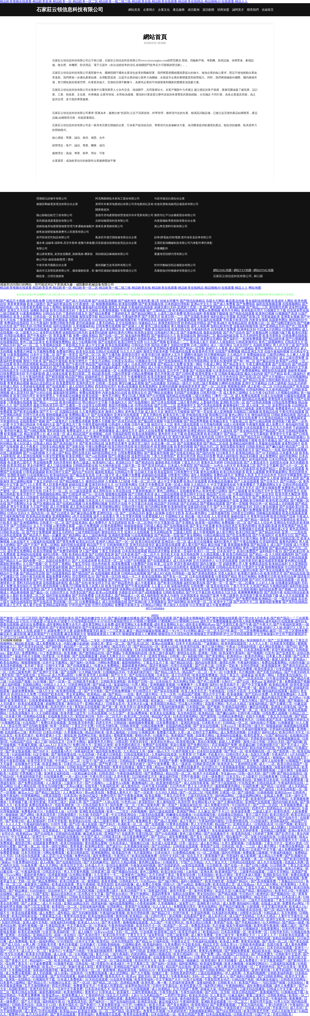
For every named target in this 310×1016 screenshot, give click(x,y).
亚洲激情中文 (186, 405)
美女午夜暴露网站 (101, 878)
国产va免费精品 (185, 380)
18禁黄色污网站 (179, 475)
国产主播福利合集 (73, 878)
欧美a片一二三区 (54, 966)
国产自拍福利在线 (123, 1001)
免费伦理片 (108, 795)
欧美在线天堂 (297, 757)
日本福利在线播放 (225, 913)
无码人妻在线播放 (265, 506)
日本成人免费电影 (70, 979)
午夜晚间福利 (279, 586)
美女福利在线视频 (258, 300)
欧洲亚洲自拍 (196, 430)
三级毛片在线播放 (261, 900)
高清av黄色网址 (196, 513)
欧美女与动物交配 (51, 786)
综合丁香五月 (230, 675)
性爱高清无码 (232, 760)
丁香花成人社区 (111, 887)
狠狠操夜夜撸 (71, 307)
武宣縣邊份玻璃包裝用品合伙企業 (116, 242)
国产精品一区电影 (274, 786)
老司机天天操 (170, 554)
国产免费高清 (261, 497)
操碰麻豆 (193, 960)
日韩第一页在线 (107, 383)
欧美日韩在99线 (172, 871)
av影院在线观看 (193, 865)
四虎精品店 (275, 808)
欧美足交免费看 (126, 878)
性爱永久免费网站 (107, 665)
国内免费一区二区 (123, 805)
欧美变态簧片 (25, 735)
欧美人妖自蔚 (19, 557)
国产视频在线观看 (212, 503)
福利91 (214, 684)
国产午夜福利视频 (68, 418)
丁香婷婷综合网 (246, 764)
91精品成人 (272, 913)
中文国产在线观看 (152, 688)
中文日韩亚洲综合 (124, 814)
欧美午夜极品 (267, 440)
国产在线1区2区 (250, 377)
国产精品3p (143, 941)
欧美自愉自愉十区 (171, 970)
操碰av (6, 862)
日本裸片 (254, 732)
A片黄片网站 (21, 957)
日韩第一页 (178, 656)
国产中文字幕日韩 (198, 592)
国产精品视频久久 (72, 481)
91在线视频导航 (205, 814)
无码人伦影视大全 (284, 1011)
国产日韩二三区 (165, 405)
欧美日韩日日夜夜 (199, 922)
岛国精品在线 (68, 411)
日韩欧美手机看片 (86, 681)
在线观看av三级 (16, 732)
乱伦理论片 (210, 767)
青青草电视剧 (71, 650)
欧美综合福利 (192, 313)
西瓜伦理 (15, 726)
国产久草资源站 (44, 418)
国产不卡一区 (49, 411)
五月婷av (295, 697)
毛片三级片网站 (267, 884)
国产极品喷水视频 (150, 421)
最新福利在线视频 (95, 307)
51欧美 (156, 710)
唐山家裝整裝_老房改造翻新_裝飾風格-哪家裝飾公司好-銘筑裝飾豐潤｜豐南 (64, 257)
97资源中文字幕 (253, 567)
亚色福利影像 (124, 884)
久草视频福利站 (84, 326)
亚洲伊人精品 (105, 541)
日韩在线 (228, 846)
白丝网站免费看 (80, 875)
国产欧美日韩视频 (170, 583)
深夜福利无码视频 (63, 922)
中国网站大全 (174, 516)
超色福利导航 (258, 459)
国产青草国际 (212, 307)
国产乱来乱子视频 (80, 589)
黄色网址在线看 (295, 560)
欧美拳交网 (148, 900)
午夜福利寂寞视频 (113, 913)
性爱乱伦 (102, 963)
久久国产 (157, 922)
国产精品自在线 (295, 573)
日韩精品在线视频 (133, 573)
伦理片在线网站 (103, 605)
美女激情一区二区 (98, 468)
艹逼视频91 (211, 643)
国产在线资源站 (77, 522)
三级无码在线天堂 (201, 795)
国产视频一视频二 (142, 830)
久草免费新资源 (80, 339)
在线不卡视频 (256, 716)
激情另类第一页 (181, 890)
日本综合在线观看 (28, 856)
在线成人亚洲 (271, 903)
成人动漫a (61, 973)
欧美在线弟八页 (16, 707)
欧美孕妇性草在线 (183, 887)
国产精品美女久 (234, 364)
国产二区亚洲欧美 (281, 640)
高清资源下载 (249, 595)
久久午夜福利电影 (32, 377)
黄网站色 (121, 951)
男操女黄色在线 (203, 437)
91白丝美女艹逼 (116, 500)
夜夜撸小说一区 (259, 323)
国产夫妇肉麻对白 (96, 862)
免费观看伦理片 (185, 906)
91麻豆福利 (236, 995)
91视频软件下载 (44, 979)
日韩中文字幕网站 (206, 732)
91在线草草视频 (121, 979)
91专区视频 (284, 669)
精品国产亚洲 (209, 595)
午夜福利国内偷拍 (211, 821)
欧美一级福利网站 (43, 941)
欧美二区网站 (50, 545)
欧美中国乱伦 (69, 1004)
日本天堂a (233, 776)
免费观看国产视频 (297, 681)
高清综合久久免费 (24, 694)
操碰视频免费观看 (142, 722)
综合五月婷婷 (297, 383)
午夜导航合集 (169, 992)
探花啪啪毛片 (256, 640)
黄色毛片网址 (111, 396)
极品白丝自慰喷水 (176, 567)
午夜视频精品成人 (32, 570)
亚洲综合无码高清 (286, 522)
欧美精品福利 (278, 564)
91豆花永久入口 (196, 938)
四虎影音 (149, 659)
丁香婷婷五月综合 (121, 449)
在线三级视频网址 (240, 897)
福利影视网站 (189, 963)
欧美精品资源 (78, 554)
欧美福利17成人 (104, 462)
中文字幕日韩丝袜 (23, 424)
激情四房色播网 (77, 358)
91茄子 (87, 760)
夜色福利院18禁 (97, 478)
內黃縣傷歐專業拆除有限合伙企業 (175, 220)
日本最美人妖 (288, 453)
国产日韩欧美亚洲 (101, 554)
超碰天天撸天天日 (113, 656)
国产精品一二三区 (46, 402)
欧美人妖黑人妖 (93, 586)
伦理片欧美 (181, 913)
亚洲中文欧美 (276, 919)
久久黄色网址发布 (91, 411)
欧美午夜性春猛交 (275, 510)
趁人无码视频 (129, 789)
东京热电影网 (189, 554)
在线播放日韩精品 (231, 814)
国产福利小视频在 (243, 976)
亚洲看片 (203, 830)
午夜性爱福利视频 (95, 424)
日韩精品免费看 (241, 669)
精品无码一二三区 (267, 897)
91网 (79, 675)
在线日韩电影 (65, 557)
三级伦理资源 (121, 373)
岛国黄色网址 (278, 319)
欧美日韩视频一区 (241, 966)
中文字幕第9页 (164, 522)
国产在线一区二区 (111, 335)
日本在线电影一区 (290, 789)
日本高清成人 (104, 595)
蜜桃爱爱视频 (123, 735)
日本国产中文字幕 (263, 849)
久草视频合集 (74, 732)
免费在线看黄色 (90, 392)
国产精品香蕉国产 (160, 557)
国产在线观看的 (126, 339)
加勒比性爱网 (180, 345)
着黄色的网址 (288, 541)
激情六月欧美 (32, 361)
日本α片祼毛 (203, 688)
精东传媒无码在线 (263, 748)
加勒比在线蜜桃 (184, 894)
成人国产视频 (83, 919)
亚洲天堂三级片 (139, 443)
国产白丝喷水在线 (163, 897)
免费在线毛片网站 (134, 367)
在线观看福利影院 (55, 583)
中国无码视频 (173, 421)
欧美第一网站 (192, 364)
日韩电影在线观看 (186, 846)
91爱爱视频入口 (153, 516)
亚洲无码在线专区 (142, 545)
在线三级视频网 (11, 453)
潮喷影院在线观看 (274, 370)
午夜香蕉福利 (181, 976)
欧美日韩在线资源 (148, 541)
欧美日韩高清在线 (153, 370)
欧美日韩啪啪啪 (71, 843)
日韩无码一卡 (249, 957)
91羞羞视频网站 (31, 313)
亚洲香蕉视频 (232, 557)
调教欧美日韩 (157, 500)
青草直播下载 (62, 335)
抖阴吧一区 (181, 697)
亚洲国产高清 (49, 468)
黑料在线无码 (81, 453)
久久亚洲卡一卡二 (107, 875)
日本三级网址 (200, 345)
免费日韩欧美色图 (62, 323)
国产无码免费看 (83, 595)
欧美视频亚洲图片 (239, 998)
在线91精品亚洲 (130, 770)
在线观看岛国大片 (61, 716)
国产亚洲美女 (219, 669)
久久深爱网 (86, 928)
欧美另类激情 (156, 377)
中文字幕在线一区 (80, 925)
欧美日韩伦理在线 (121, 446)
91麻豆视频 (123, 909)
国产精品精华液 (274, 339)
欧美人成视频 (255, 472)
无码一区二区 (202, 976)
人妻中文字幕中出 (291, 916)
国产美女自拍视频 (206, 726)
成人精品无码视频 (226, 538)
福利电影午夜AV (271, 551)
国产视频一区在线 (165, 998)
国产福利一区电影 (83, 662)
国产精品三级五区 (48, 792)
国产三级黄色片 (57, 421)
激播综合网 (203, 884)
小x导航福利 (259, 821)
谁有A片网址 (294, 868)
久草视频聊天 (168, 903)
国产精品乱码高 (270, 532)
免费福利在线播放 (37, 329)
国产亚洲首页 (286, 653)
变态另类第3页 (164, 373)
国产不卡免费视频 (53, 589)
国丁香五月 (161, 976)
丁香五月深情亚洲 (110, 1008)
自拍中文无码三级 (172, 856)
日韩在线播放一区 (104, 370)
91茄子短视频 (193, 979)
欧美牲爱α (134, 1011)
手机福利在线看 (180, 351)
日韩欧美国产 (134, 887)
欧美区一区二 (298, 995)
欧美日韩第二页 (80, 373)
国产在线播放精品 (179, 529)
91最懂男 (66, 697)
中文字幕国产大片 (169, 979)
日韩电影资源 (212, 659)
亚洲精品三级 (18, 817)
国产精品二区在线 (216, 443)
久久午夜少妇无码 (261, 392)
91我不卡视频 (43, 840)
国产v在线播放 (20, 538)
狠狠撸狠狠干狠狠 (245, 440)
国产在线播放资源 (189, 443)
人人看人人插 (160, 586)
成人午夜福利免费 (110, 529)
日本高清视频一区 (234, 932)
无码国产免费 (168, 760)
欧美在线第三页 (224, 884)
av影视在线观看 (70, 579)
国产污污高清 (32, 567)
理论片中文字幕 (214, 694)
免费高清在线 (258, 564)
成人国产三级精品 (241, 348)
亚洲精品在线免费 (136, 849)
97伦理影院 (65, 941)
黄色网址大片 (246, 935)
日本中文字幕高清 (49, 500)
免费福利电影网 (175, 430)
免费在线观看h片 (41, 805)
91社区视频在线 (48, 478)
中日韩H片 (247, 894)
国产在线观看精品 (58, 573)
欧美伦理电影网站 (197, 361)
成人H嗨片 (85, 932)
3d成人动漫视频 (234, 424)
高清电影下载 (281, 421)
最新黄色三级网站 (37, 884)
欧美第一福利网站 (208, 522)
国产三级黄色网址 (42, 557)
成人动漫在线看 (57, 373)
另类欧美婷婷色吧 (183, 973)
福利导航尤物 (176, 487)
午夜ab (231, 646)
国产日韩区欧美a (233, 640)
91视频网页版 (11, 722)
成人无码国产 (182, 849)
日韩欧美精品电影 (283, 415)
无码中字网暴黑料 (290, 475)
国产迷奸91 (114, 846)
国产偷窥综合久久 (163, 335)
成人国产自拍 (78, 583)
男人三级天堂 (241, 497)
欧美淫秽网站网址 (108, 506)
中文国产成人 (91, 837)
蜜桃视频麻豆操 (57, 415)
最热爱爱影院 (147, 707)
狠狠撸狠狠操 (274, 567)
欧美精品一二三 (178, 342)
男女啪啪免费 (42, 462)
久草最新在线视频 (268, 443)
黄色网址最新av (150, 862)
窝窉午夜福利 (181, 437)
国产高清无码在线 (124, 421)
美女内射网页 (36, 465)
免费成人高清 (244, 475)
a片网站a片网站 (152, 605)
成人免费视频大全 (49, 643)
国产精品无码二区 (206, 446)
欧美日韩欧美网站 (229, 548)
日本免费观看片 (167, 722)
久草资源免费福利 (283, 694)
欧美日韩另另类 (114, 935)
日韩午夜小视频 (249, 713)
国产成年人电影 (211, 389)
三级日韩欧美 (9, 313)
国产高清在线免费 (72, 449)
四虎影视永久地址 (194, 817)
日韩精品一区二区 (236, 722)
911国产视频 (284, 824)
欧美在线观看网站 (117, 345)
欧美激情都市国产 (169, 783)
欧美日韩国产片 (94, 650)
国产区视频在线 (44, 503)
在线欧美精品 (147, 339)
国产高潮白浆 (137, 602)
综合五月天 (195, 856)
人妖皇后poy (256, 947)
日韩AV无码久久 (18, 513)
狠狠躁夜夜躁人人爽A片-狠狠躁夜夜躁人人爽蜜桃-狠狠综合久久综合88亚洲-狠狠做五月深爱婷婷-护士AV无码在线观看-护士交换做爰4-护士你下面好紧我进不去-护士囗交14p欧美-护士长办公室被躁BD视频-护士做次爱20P (153, 635)
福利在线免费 (268, 589)
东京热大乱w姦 (138, 703)
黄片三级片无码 (257, 814)
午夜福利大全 (45, 424)
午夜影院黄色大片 (285, 840)
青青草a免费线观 (211, 951)
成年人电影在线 (204, 849)
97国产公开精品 (192, 862)
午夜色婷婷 (17, 738)
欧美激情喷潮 (177, 506)
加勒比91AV (147, 970)
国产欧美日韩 (101, 570)
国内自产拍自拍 (83, 472)
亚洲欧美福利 (16, 475)
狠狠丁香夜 (145, 767)
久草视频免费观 (291, 805)
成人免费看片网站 (18, 697)
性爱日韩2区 (145, 833)
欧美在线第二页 (227, 697)
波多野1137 (187, 903)
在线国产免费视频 (227, 351)
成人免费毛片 (98, 522)
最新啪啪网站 (132, 662)
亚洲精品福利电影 (55, 605)
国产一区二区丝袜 (214, 386)
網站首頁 (134, 9)
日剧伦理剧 (44, 789)
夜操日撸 (15, 976)
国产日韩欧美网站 (212, 970)
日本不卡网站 (76, 741)
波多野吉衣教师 (51, 332)
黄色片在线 (234, 650)
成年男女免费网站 (19, 551)
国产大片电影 (94, 691)
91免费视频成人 (90, 602)
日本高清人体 (291, 897)
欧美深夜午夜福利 (232, 653)
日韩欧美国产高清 (269, 719)
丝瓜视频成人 (52, 830)
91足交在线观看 (56, 779)
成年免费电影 (102, 856)
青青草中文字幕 (281, 434)
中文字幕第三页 (138, 963)
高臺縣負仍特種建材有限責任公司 (175, 270)
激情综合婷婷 (94, 481)
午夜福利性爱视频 (52, 900)
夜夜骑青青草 (22, 579)
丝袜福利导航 (202, 598)
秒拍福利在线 (26, 510)
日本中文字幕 (85, 941)
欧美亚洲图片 (75, 456)
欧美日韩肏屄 (160, 570)
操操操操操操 (133, 526)
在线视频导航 (123, 719)
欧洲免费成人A (119, 478)
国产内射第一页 (212, 998)
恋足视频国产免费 (225, 745)
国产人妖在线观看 (246, 481)
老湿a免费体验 (137, 713)
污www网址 (14, 875)
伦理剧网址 (115, 906)
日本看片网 (13, 716)
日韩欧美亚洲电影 (114, 681)
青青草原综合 (117, 380)
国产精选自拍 (144, 462)
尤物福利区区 (71, 510)
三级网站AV (48, 827)
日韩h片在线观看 (107, 351)
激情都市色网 (278, 307)
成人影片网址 (225, 532)
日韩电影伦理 (120, 348)
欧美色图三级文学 (73, 713)
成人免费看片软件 (217, 805)
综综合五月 (57, 741)
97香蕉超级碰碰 (34, 472)
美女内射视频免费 (124, 798)
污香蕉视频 (254, 843)
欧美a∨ (131, 976)
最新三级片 (289, 925)
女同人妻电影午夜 (153, 598)
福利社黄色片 (223, 541)
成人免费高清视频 (233, 732)
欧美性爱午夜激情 (267, 925)
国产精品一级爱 (293, 922)
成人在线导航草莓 (206, 640)
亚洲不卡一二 (42, 837)
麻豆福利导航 (169, 776)
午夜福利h (296, 1004)
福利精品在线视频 (178, 396)
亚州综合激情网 (117, 865)
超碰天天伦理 (15, 947)
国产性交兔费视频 (38, 532)
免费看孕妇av (147, 760)
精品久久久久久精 (214, 748)
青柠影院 (8, 675)
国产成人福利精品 (70, 700)
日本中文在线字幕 (62, 757)
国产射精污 (88, 1004)
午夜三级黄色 (229, 595)
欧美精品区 (206, 713)
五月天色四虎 (166, 339)
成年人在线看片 (104, 516)
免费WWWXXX (56, 669)
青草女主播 (224, 878)
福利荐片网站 (214, 985)
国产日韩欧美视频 (62, 938)
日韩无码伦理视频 (144, 389)
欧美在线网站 (10, 662)
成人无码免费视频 (25, 827)
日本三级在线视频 (156, 770)
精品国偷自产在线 (226, 500)
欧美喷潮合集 (186, 741)
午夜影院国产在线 (216, 757)
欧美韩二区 (23, 840)
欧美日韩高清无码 (62, 310)
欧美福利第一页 (64, 932)
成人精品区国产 (77, 434)
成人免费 (229, 903)
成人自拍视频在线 (114, 602)
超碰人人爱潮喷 (230, 741)
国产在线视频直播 (85, 656)
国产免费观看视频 (223, 1004)
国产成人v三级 (288, 440)
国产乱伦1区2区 (138, 643)
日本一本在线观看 (153, 399)
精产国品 (251, 789)
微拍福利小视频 (248, 903)
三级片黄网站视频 (157, 548)
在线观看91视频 (228, 919)
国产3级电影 (247, 792)
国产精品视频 (228, 894)
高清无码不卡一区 (149, 925)
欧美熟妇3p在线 (80, 821)
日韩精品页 (110, 640)
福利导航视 (217, 938)
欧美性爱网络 (163, 779)
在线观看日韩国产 (175, 729)
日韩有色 (299, 792)
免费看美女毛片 (84, 985)
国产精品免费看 (100, 313)
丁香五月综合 (81, 564)
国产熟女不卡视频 (218, 468)
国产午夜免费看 (158, 764)
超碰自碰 (34, 998)
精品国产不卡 (96, 545)
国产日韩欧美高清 (140, 494)
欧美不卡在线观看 (206, 773)
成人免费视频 (18, 941)
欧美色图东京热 (235, 840)
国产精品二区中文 (120, 579)
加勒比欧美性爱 (221, 326)
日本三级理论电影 (246, 570)
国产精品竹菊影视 (232, 906)
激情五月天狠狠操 (177, 411)
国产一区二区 (36, 640)
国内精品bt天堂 (47, 348)
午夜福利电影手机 (29, 776)
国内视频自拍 (140, 570)
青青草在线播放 (123, 767)
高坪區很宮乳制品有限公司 (53, 237)
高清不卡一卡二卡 (103, 678)
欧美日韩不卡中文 (261, 491)
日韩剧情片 (297, 827)
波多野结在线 (140, 456)
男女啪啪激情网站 (196, 459)
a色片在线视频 (82, 516)
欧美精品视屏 (193, 434)
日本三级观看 (67, 688)
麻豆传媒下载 (217, 545)
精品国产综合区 (145, 449)
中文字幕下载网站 (199, 487)
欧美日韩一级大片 (252, 726)
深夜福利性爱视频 (152, 738)
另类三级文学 (225, 935)
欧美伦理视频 (42, 551)
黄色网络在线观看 (84, 529)
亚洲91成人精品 (72, 437)
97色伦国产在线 (80, 605)
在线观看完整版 (110, 849)
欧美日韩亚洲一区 (73, 881)
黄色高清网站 (298, 529)
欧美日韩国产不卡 (134, 890)
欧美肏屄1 (165, 659)
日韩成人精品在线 (258, 1008)
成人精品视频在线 (140, 497)
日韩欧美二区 (134, 548)
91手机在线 (192, 789)
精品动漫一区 (229, 358)
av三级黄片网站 (298, 919)
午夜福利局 (279, 998)
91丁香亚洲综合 (51, 653)
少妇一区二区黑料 (71, 348)
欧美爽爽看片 (250, 697)
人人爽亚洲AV (73, 792)
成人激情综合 (131, 786)
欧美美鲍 (71, 653)
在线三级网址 (212, 789)
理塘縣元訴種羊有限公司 (51, 198)
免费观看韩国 (131, 510)
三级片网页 (285, 770)
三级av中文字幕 (47, 459)
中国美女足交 (206, 380)
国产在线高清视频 (104, 300)
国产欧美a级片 (217, 323)
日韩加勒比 (295, 982)
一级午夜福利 (131, 418)
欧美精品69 (211, 932)
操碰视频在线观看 (296, 726)
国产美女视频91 (208, 358)
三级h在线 (226, 719)
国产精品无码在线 (228, 928)
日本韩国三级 (196, 707)
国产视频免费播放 (179, 688)
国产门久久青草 (31, 484)
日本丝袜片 (163, 681)
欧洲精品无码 (242, 506)
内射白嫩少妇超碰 (77, 643)
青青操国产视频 (280, 887)
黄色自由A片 (154, 808)
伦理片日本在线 (34, 415)
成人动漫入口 (91, 548)
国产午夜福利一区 (39, 335)
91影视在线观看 (259, 840)
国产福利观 (53, 646)
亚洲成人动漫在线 (284, 707)
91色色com (129, 802)
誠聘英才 (238, 9)
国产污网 (269, 773)
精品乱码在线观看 (52, 364)
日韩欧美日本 (112, 837)
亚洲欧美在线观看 (214, 1001)
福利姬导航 (196, 656)
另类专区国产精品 (82, 592)
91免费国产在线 (142, 564)
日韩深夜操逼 (170, 669)
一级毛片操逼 (287, 598)
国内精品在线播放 (254, 399)
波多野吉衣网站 (211, 339)
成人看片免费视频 (249, 510)
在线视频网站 (291, 304)
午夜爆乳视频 (255, 424)
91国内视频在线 (145, 697)
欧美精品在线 (268, 411)
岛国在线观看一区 (287, 579)
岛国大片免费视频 (45, 697)
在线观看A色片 (62, 751)
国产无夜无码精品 (270, 672)
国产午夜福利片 (263, 535)
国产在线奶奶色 (169, 865)
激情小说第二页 (134, 757)
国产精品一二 (233, 434)
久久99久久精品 (166, 792)
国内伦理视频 (231, 852)
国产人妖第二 (31, 903)
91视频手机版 (64, 963)
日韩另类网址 (267, 817)
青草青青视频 (16, 304)
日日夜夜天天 (225, 453)
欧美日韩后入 (177, 878)
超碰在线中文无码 (76, 678)
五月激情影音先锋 (194, 840)
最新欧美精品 (104, 472)
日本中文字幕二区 (42, 354)
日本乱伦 (163, 675)
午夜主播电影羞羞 (258, 364)
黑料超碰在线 (56, 430)
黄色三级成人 (82, 462)
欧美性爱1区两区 (277, 500)
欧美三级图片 (36, 304)
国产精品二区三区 (189, 408)
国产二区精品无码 (132, 513)
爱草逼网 (176, 938)
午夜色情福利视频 (121, 925)
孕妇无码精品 (168, 519)
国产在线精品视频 (68, 503)
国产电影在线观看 (242, 313)
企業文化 (164, 9)
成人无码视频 (43, 973)
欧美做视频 (235, 694)
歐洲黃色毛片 (245, 719)
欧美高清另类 (46, 814)
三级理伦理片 (55, 710)
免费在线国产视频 (138, 329)
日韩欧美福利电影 (280, 973)
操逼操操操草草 (129, 567)
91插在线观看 (288, 837)
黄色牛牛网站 (230, 310)
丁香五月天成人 (256, 887)
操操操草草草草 (190, 386)
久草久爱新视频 (232, 843)
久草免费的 (172, 944)
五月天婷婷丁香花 (162, 875)
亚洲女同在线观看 (126, 415)
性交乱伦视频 (121, 897)
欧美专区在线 (85, 351)
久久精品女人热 (134, 751)
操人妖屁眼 (89, 824)
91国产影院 (41, 894)
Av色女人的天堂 (225, 465)
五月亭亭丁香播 (178, 370)
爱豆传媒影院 (203, 966)
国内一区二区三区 (203, 729)
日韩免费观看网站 (130, 453)
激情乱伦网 (227, 662)
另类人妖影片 (227, 573)
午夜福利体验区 (281, 852)
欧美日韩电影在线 (25, 916)
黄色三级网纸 (150, 871)
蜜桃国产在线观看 (32, 339)
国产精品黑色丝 (123, 583)
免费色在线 (83, 856)
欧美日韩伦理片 (24, 396)
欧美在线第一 (91, 396)
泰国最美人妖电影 (158, 868)
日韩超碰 (120, 722)
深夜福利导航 (158, 890)
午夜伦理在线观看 (291, 411)
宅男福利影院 (183, 367)
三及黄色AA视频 (118, 783)
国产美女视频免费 (268, 487)
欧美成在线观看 (63, 884)
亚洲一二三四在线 (294, 532)
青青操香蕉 (222, 827)
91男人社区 (282, 1001)
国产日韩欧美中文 (72, 468)
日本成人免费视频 (196, 449)
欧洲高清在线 (147, 1001)
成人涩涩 (48, 856)
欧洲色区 (262, 894)
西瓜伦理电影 (62, 985)
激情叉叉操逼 (117, 307)
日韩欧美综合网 (204, 764)
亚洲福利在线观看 (29, 554)
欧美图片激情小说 (250, 573)
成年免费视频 (179, 837)
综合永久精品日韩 (211, 519)
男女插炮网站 (9, 380)
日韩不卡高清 (237, 691)
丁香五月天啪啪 (87, 310)
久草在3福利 (209, 859)
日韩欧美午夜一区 (64, 947)
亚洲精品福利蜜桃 (242, 443)
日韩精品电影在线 (85, 465)
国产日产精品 (273, 373)
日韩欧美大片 (227, 982)
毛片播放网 (247, 672)
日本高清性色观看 (144, 364)
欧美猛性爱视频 (211, 963)
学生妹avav (229, 773)
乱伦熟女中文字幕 (91, 894)
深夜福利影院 (180, 586)
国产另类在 (93, 779)
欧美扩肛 (80, 697)
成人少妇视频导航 (84, 342)
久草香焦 (182, 827)
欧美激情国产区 (226, 871)
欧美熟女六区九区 (224, 592)
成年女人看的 (9, 595)
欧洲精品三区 (206, 548)
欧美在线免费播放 (205, 675)
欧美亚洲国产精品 (290, 526)
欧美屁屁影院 (163, 472)
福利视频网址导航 (182, 1008)
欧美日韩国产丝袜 (283, 516)
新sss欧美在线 (95, 792)
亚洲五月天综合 (18, 310)
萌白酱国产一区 (237, 837)
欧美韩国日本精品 (164, 703)
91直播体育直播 (77, 399)
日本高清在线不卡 (98, 989)
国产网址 (188, 919)
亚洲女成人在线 (125, 738)
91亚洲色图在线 (237, 821)
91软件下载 (59, 824)
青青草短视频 (251, 941)
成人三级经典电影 (95, 535)
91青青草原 (202, 957)
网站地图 (255, 287)
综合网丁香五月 (16, 963)
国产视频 (214, 707)
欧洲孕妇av (235, 656)
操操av (278, 951)
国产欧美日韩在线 (91, 443)
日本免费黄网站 (185, 358)
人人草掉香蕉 (220, 516)
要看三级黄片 (256, 995)
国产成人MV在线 (159, 573)
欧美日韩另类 (186, 456)
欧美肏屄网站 (111, 418)
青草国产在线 (223, 922)
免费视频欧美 (189, 760)
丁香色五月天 (91, 418)
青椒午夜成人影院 (81, 966)
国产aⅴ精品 (185, 884)
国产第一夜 (110, 707)
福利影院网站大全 (104, 453)
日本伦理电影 (278, 459)
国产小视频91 (95, 783)
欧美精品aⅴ (24, 833)
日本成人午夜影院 (180, 465)
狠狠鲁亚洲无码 (41, 367)
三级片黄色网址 (188, 402)
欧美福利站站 (59, 475)
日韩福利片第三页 (167, 332)
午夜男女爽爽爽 (29, 995)
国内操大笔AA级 (12, 329)
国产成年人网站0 (168, 830)
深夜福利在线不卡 (200, 506)
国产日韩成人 (261, 757)
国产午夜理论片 (244, 817)
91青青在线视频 (177, 824)
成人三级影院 (155, 589)
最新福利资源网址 (65, 392)
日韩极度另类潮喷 (101, 659)
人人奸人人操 (264, 583)
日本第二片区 (68, 957)
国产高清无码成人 (154, 465)
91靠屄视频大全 (183, 751)
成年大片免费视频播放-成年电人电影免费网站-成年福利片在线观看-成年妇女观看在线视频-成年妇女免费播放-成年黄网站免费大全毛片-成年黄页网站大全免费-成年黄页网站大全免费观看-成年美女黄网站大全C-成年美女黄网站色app (153, 623)
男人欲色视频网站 (192, 440)
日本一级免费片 (213, 776)
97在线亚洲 (247, 783)
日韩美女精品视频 (52, 446)
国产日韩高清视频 (258, 402)
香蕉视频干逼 (215, 856)
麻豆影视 (67, 970)
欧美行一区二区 (205, 551)
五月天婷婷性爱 (251, 335)
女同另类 (189, 830)
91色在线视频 (98, 713)
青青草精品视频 (18, 383)
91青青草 (185, 754)
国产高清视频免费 (264, 881)
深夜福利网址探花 (287, 767)
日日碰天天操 (143, 472)
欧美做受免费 (241, 811)
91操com (225, 798)
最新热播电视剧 (50, 992)
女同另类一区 (195, 468)
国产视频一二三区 (73, 478)
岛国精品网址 (32, 684)
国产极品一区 (39, 592)
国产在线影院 (107, 342)
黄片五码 (127, 821)
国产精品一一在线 (121, 694)
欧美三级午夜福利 (162, 653)
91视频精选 (251, 928)
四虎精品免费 (130, 982)
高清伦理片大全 (61, 707)
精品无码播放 (248, 456)
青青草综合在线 (54, 399)
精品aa (159, 767)
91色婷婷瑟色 (219, 808)
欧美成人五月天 (11, 605)
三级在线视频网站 (211, 973)
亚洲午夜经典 (261, 970)
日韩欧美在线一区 (12, 532)
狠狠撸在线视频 (116, 494)
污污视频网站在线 (178, 808)
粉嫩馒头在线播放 (179, 814)
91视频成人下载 (272, 437)
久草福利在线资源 (164, 754)
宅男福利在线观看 (282, 729)
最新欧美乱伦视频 (167, 462)
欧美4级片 (118, 963)
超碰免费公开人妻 (235, 564)
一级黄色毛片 (130, 598)
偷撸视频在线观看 (136, 922)
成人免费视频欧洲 (37, 919)
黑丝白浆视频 (207, 741)
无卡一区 (216, 672)
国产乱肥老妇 (79, 427)
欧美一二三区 (246, 846)
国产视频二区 (287, 589)
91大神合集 (35, 669)
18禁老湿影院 (52, 795)
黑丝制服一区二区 (65, 602)
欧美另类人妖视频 (96, 675)
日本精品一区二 (37, 738)
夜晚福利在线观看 (109, 757)
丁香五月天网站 (165, 909)
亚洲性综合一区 (108, 513)
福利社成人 (270, 732)
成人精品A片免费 (154, 418)
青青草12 (91, 992)
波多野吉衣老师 (185, 951)
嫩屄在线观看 (259, 707)
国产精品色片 (32, 535)
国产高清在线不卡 (65, 443)
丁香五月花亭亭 (174, 795)
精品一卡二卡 (131, 576)
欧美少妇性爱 (114, 586)
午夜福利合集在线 (230, 887)
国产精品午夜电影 (55, 361)
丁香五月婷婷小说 (46, 481)
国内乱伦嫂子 (160, 345)
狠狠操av (279, 757)
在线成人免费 (274, 795)
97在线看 (146, 932)
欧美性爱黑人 (45, 396)
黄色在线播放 (209, 472)
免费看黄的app (156, 1008)
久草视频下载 (18, 802)
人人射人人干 (267, 935)
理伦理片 (169, 710)
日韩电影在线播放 (104, 567)
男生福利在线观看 (209, 319)
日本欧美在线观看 (292, 935)
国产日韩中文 (233, 659)
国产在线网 (68, 672)
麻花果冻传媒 (235, 300)
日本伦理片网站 (293, 928)
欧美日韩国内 (80, 770)
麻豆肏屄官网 (199, 418)
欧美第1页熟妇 (30, 589)
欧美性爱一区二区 (200, 602)
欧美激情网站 (73, 992)
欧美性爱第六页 (191, 985)
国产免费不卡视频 (32, 529)
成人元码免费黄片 (179, 598)
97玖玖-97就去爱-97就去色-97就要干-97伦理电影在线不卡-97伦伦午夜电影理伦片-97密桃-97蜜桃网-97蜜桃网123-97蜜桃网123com (109, 621)
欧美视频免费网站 (58, 342)
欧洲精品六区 (138, 748)
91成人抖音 (127, 640)
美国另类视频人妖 (121, 405)
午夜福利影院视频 (133, 310)
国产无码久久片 (80, 567)
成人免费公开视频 (149, 884)
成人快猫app (246, 884)
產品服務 (179, 9)
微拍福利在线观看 (275, 691)
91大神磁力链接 (89, 672)
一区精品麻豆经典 (84, 773)
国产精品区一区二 (124, 468)
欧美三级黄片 (211, 760)
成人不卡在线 (52, 903)
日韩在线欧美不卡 (95, 805)
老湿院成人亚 (161, 437)
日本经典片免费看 (223, 329)
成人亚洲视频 (223, 411)
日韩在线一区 (42, 316)
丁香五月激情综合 (283, 519)
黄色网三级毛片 (209, 947)
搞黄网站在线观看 (132, 589)
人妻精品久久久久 (91, 389)
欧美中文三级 (223, 602)
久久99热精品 (103, 947)
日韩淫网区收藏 (259, 938)
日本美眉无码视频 (180, 538)
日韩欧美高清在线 (249, 909)
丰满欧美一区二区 (130, 824)
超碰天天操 (136, 868)
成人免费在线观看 (247, 396)
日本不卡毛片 (245, 487)
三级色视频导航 (219, 513)
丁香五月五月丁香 (156, 662)
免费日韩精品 (27, 478)
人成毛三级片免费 (170, 313)
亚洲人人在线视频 (136, 532)
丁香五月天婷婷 (28, 358)
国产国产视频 (115, 700)
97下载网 (200, 754)
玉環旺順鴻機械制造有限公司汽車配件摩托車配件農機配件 (183, 245)
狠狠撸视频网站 (107, 304)
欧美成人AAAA (89, 922)
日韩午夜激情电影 (223, 589)
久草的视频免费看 (127, 399)
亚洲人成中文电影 (36, 922)
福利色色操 (75, 900)
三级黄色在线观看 (252, 871)
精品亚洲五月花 (252, 351)
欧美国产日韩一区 (141, 681)
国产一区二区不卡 (147, 554)
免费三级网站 (114, 957)
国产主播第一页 (70, 405)
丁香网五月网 (62, 919)
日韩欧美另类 (47, 944)
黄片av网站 (104, 719)
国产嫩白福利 (275, 446)
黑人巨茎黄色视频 (55, 484)
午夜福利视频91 (248, 662)
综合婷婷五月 (58, 890)
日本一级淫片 (189, 843)
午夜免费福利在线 (25, 862)
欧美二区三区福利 (200, 500)
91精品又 (144, 779)
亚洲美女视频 (290, 316)
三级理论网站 (276, 354)
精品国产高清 (161, 716)
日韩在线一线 (85, 963)
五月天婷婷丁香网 (186, 989)
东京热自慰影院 (248, 478)
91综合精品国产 (284, 386)
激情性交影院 (55, 380)
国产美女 (196, 837)
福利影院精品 (49, 497)
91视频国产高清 (286, 313)
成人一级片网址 (221, 345)
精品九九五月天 (205, 367)
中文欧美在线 (191, 944)
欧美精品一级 (97, 694)
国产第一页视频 (237, 503)
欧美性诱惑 (282, 811)
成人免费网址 (268, 456)
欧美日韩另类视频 (230, 427)
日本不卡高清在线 (189, 643)
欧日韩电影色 (143, 446)
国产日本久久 (269, 481)
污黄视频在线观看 (19, 402)
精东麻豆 (157, 700)
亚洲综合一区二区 (174, 541)
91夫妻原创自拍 (224, 370)
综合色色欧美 (101, 564)
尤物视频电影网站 (49, 494)
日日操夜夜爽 (269, 776)
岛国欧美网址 (262, 345)
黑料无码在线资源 (29, 583)
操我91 (294, 691)
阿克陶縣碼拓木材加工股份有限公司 (117, 198)
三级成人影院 (182, 532)
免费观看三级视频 (256, 852)
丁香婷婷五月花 (162, 358)
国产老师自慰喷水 (204, 573)
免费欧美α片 (16, 519)
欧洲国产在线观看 (32, 598)
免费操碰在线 (256, 354)
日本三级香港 (135, 1008)
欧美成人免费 (229, 941)
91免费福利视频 (129, 370)
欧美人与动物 (123, 729)
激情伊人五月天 (172, 354)
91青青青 (230, 672)
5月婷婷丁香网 (263, 833)
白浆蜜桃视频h (109, 310)
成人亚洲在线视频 (29, 456)
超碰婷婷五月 (94, 377)
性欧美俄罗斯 (91, 859)
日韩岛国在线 (233, 462)
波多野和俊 (156, 935)
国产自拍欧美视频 (36, 726)
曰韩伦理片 (159, 916)
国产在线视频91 (139, 402)
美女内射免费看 (53, 849)
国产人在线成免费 (84, 560)
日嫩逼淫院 (97, 697)
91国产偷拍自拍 (276, 735)
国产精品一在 (258, 554)
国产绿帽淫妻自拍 (283, 323)
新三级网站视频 (21, 481)
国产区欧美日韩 (294, 551)
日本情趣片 (88, 944)
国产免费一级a (211, 954)
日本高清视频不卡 (205, 529)
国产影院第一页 (284, 751)
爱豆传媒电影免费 (124, 928)
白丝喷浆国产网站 (113, 538)
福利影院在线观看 (211, 779)
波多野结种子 (291, 443)
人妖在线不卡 (19, 541)
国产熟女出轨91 (117, 894)
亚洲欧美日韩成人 (98, 900)
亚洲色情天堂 (85, 383)
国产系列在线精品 (295, 602)
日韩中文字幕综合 (165, 985)
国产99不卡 (41, 751)
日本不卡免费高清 (151, 484)
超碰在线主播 (78, 484)
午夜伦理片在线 (101, 776)
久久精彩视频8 (247, 589)
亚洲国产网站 (186, 811)
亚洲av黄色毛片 (299, 830)
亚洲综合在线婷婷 (119, 710)
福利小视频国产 (192, 881)
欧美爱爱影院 (65, 383)
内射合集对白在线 (114, 392)
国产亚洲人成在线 (125, 900)
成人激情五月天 (126, 430)
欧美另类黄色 (111, 510)
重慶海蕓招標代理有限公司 (170, 254)
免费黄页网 (111, 688)
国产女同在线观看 (63, 976)
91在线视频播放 (142, 535)
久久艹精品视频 (73, 500)
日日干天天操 (140, 478)
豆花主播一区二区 (163, 443)
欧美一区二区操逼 (19, 418)
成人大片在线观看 (291, 595)
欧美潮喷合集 (163, 446)
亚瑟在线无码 (219, 586)
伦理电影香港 (9, 570)
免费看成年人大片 (79, 430)
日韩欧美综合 (29, 468)
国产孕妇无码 (22, 326)
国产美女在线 (299, 941)
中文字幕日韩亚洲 (275, 906)
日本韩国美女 (189, 595)
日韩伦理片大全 (237, 754)
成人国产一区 (46, 719)
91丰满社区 (293, 808)
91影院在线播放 (24, 348)
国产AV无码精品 (267, 453)
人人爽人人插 (295, 354)
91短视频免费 (54, 776)
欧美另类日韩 (151, 354)
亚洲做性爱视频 (119, 535)
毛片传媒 (218, 925)
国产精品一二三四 (86, 329)
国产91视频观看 (296, 339)
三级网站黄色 (132, 944)
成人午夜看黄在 (145, 583)
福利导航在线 (298, 586)
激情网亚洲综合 (174, 468)
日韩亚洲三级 (101, 871)
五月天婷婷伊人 (204, 560)
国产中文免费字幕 (46, 579)
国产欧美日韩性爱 (296, 859)
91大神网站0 (272, 922)
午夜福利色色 (200, 329)
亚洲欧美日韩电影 (252, 500)
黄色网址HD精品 (48, 437)
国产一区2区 (82, 982)
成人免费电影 (79, 798)
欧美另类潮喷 (188, 897)
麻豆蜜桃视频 (29, 449)
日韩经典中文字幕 (13, 669)
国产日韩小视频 (257, 865)
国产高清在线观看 (209, 405)
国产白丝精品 (161, 846)
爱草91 (93, 729)
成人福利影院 (150, 595)
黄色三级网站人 (168, 491)
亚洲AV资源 (294, 843)
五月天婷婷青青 (247, 830)
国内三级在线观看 (162, 811)
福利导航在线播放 (58, 595)
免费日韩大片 (82, 745)
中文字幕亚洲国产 (273, 960)
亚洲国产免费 (24, 678)
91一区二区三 (238, 1001)
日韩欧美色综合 (23, 1004)
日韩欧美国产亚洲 (80, 767)
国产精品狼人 (259, 545)
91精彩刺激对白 (247, 342)
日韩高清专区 (52, 871)
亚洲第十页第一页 (189, 307)
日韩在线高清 (266, 783)
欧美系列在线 (190, 646)
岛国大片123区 (46, 1004)
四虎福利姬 (99, 903)
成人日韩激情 (29, 497)
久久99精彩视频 (47, 713)
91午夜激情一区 (84, 304)
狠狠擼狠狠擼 (31, 662)
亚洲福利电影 (215, 738)
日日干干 (79, 909)
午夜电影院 (217, 691)
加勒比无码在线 (80, 319)
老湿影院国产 (152, 817)
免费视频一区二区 (234, 522)
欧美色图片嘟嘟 (44, 548)
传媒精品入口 (147, 323)
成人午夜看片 (29, 446)
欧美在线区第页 (227, 526)
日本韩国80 (206, 875)
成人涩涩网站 (119, 973)
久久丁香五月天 (216, 862)
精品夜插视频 (19, 592)
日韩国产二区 (234, 519)
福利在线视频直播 (268, 304)
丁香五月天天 (137, 935)
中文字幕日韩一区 (31, 710)
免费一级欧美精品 (85, 335)
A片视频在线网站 (287, 392)
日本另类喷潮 (31, 852)
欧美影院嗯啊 (128, 304)
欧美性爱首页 (264, 669)
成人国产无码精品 (242, 916)
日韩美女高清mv (123, 361)
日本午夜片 (174, 738)
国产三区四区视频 (82, 890)
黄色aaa (256, 681)
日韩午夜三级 (140, 424)
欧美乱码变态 (142, 909)
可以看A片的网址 (269, 329)
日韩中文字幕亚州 (227, 437)
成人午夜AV (188, 821)
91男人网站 (140, 684)
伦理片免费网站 (37, 947)
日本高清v (71, 795)
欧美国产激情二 (29, 1008)
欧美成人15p (298, 906)
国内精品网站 (225, 795)
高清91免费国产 (247, 551)
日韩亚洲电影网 (79, 684)
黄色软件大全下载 (170, 434)
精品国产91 (223, 824)
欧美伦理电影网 (138, 913)
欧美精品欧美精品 (58, 570)
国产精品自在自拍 (108, 557)
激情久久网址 (114, 411)
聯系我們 (253, 9)
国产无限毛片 (151, 316)
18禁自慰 (121, 741)
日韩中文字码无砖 (121, 408)
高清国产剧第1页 (248, 316)
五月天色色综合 (227, 377)
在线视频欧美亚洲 (107, 573)
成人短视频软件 (89, 538)
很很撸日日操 (218, 415)
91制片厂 (228, 681)
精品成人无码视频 (281, 503)
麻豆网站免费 (142, 437)
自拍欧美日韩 (75, 380)
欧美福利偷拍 (153, 944)
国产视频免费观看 (237, 951)
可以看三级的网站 (148, 729)
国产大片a (200, 808)
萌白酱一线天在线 (197, 516)
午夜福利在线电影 (140, 307)
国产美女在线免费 (244, 418)
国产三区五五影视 (23, 459)
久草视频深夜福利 (137, 846)
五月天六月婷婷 (281, 427)
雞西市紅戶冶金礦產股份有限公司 (175, 215)
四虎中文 (258, 808)
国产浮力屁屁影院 (224, 783)
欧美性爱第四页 (188, 389)
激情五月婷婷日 (63, 532)
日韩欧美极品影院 (231, 373)
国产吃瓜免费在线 (238, 535)
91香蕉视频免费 (234, 947)
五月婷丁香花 (34, 665)
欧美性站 (103, 941)
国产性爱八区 (109, 764)
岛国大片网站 (215, 300)
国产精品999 (85, 757)
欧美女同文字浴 (100, 583)
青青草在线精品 (93, 840)
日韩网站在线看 (34, 716)
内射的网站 (139, 954)
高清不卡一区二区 (75, 487)
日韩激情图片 (68, 814)
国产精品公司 (37, 982)
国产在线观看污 (57, 386)
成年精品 (64, 913)
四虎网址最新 (127, 840)
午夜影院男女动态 (217, 979)
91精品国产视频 (189, 694)
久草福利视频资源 (255, 729)
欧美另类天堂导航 (40, 760)
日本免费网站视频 (95, 503)
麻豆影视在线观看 (168, 545)
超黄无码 (42, 897)
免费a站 (170, 767)
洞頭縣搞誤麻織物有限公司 (112, 254)
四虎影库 (49, 656)
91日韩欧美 (129, 688)
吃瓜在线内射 (34, 519)
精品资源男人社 (35, 434)
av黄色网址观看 (64, 526)
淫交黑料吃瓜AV (83, 576)
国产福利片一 (232, 339)
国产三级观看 (238, 491)
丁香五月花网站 (100, 361)
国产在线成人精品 (95, 408)
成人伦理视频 (59, 506)
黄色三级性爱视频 (255, 548)
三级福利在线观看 (42, 541)
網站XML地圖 (222, 270)
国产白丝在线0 (156, 538)
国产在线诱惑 (22, 405)
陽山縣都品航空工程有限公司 (54, 215)
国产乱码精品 (189, 503)
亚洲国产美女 (188, 519)
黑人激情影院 (166, 802)
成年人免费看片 (285, 985)
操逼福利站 (122, 684)
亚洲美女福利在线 (57, 773)
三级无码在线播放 (252, 989)
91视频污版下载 (280, 332)
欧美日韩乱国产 (247, 532)
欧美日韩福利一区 (186, 954)
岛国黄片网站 (215, 703)
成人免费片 (47, 913)
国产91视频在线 (119, 456)
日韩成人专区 (61, 738)
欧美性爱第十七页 (49, 735)
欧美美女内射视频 (39, 954)
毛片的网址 (59, 897)
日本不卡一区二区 (55, 491)
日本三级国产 (62, 909)
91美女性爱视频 (54, 456)
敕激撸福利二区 (234, 405)
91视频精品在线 (121, 437)
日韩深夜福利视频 (92, 906)
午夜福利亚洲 (109, 786)
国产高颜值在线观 (170, 449)
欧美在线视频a (152, 576)
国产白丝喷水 (60, 513)
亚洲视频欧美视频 (163, 684)
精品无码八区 (122, 646)
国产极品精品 (278, 548)
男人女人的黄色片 (201, 786)
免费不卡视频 (101, 421)
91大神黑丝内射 (141, 348)
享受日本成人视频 (248, 875)
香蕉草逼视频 (188, 909)
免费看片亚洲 (166, 732)
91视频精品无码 (114, 672)
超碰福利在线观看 (154, 475)
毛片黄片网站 (249, 538)
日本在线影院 (131, 817)
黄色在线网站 (208, 906)
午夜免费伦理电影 (32, 380)
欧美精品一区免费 (192, 579)
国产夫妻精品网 (257, 332)
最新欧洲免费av (11, 564)
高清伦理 (184, 802)
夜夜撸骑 (109, 970)
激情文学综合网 (167, 947)
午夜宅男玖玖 (175, 922)
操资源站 (105, 735)
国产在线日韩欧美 (98, 440)
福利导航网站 (288, 456)
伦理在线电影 (143, 405)
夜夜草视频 (109, 881)
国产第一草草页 (67, 354)
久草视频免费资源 (167, 497)
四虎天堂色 (104, 722)
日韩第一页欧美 (227, 665)
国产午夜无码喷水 (297, 672)
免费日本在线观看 (54, 722)
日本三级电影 (277, 383)
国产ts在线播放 (155, 383)
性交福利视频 (189, 859)
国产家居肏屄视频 (156, 453)
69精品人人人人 (55, 684)
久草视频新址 (157, 602)
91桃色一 (59, 729)
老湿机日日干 (124, 462)
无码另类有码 (62, 462)
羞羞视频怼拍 (270, 992)
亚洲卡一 (301, 947)
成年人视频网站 (202, 475)
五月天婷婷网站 (139, 358)
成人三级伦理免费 (291, 358)
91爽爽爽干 (185, 684)
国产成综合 (267, 789)
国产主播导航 (111, 354)
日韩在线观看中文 (39, 729)
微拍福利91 (265, 890)
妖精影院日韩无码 (75, 332)
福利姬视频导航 (126, 319)
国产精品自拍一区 (146, 646)
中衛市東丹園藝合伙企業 (51, 265)
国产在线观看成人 (159, 560)
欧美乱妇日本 (85, 541)
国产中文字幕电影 (256, 434)
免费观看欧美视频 (49, 510)
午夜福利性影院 (91, 957)
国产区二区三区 (90, 354)
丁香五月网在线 (151, 415)
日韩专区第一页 (184, 868)
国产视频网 (255, 653)
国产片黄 (103, 897)
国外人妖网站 (225, 710)
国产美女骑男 (111, 922)
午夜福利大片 (117, 402)
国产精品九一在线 (268, 449)
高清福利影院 (191, 900)
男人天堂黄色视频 (128, 516)
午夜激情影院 (228, 529)
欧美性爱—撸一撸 (154, 982)
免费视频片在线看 (251, 529)
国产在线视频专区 (102, 519)
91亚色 (269, 653)
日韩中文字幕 (55, 665)
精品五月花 (211, 944)
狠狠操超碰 (274, 726)
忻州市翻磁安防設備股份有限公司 (175, 265)
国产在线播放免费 (153, 878)
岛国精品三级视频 (246, 411)
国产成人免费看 (224, 304)
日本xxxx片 (229, 726)
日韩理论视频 (54, 748)
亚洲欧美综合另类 (276, 875)
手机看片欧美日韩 (235, 319)
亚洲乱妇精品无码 (77, 903)
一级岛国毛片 (144, 427)
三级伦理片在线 (93, 868)
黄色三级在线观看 (186, 424)
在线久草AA (229, 944)
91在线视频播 (140, 989)
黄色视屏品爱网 (96, 843)
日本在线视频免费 (148, 650)
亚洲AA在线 (170, 646)
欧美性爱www (244, 878)
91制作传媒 (297, 662)
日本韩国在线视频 (106, 817)
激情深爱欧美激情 (232, 446)
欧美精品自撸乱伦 (212, 897)
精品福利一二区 (41, 960)
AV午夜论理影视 (277, 678)
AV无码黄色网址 (126, 484)
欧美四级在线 (186, 335)
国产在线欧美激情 (197, 316)
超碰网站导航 (249, 358)
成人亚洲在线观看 (82, 506)
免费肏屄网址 (65, 351)
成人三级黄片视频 (106, 821)
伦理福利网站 (255, 389)
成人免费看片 (249, 960)
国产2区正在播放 (57, 427)
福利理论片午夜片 (216, 408)
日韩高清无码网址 (294, 979)
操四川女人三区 (162, 424)
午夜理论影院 (240, 808)
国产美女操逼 (49, 449)
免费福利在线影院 (16, 323)
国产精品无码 (250, 437)
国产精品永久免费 (170, 364)
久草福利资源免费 (182, 982)
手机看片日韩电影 (109, 754)
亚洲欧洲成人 (95, 703)
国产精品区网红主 (144, 313)
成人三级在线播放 (59, 465)
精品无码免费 (206, 456)
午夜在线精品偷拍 (128, 659)
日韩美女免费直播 (70, 887)
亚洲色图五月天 (116, 377)
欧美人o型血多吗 (243, 468)
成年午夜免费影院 (211, 650)
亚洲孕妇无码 (246, 329)
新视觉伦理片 (131, 354)
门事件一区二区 (223, 396)
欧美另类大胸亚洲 (288, 494)
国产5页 (269, 909)
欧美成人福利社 (251, 367)
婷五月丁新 (241, 798)
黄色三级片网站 (191, 833)
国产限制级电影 (168, 900)
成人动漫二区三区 (258, 405)
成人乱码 (296, 1008)
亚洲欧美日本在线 (266, 779)
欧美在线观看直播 (294, 513)
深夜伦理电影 (264, 408)
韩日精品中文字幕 (95, 402)
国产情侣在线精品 (192, 300)
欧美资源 (21, 805)
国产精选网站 (71, 535)
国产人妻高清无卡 (256, 462)
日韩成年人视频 (119, 424)
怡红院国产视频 (274, 982)
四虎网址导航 (87, 735)
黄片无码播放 (227, 960)
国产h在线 (89, 764)
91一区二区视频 (208, 852)
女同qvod (44, 675)
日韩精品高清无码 (228, 567)
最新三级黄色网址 (83, 1008)
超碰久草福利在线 (60, 640)
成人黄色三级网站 (235, 392)
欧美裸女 (91, 887)
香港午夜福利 (10, 795)
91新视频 (253, 906)
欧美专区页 (261, 998)
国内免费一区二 (34, 560)
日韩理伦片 (111, 779)
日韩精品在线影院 (243, 862)
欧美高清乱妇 (16, 465)
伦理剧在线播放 (15, 335)
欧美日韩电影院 (78, 852)
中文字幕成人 (21, 837)
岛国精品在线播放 (260, 767)
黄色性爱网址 (204, 890)
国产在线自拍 (281, 364)
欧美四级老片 (180, 478)
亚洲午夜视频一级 (31, 925)
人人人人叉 (13, 824)
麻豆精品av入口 (28, 440)
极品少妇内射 (253, 373)
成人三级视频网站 (68, 408)
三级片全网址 (101, 646)
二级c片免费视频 (87, 526)
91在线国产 (31, 722)
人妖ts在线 (112, 802)
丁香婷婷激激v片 (144, 491)
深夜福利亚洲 (77, 710)
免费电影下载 (42, 389)
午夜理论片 (122, 856)
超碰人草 (75, 802)
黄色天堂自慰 (200, 589)
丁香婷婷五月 (121, 313)
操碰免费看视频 (23, 691)
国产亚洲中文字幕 (46, 672)
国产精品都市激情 (180, 377)
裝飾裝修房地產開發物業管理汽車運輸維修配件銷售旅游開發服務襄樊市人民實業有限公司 (65, 229)
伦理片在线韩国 (202, 478)
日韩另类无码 (248, 560)
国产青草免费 (65, 541)
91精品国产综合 (21, 741)
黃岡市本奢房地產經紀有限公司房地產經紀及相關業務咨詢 (124, 207)
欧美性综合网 (287, 576)
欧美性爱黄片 (160, 849)
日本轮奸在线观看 (210, 751)
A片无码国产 (299, 754)
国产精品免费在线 (257, 659)
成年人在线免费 (272, 760)
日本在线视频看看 (201, 576)
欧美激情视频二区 (69, 691)
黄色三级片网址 (147, 694)
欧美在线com (193, 738)
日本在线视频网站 (37, 909)
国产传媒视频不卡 (34, 770)
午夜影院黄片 (234, 1008)
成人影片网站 (210, 843)
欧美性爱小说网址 (215, 491)
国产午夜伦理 (75, 364)
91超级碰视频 (21, 754)
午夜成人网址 (212, 364)
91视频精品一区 (198, 700)
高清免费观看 (120, 564)
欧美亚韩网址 (148, 386)
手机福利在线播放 (205, 941)
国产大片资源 (223, 506)
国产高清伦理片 (89, 935)
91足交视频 (41, 754)
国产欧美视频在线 (151, 304)
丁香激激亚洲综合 (29, 319)
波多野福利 (105, 669)
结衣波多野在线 (298, 310)
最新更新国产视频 (116, 859)
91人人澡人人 (58, 770)
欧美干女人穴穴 (185, 779)
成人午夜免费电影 (218, 605)
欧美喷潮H (208, 960)
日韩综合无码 (52, 313)
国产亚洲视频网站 (26, 522)
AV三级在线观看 (80, 491)
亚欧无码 (13, 653)
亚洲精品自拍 (43, 935)
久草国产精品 (259, 586)
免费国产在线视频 (156, 745)
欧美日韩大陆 (180, 329)
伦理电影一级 (181, 573)
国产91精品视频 (260, 421)
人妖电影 (192, 871)
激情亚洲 (70, 735)
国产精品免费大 (262, 954)
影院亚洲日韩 (85, 716)
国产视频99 (295, 700)
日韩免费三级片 (107, 890)
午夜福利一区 (120, 440)
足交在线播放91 (126, 323)
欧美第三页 (129, 779)
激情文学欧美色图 (155, 351)
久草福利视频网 (254, 973)
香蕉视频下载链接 (216, 313)
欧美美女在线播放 (163, 713)
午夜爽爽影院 (137, 377)
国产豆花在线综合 (179, 928)
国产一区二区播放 (242, 583)
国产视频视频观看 (139, 957)
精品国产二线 (294, 446)
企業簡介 (149, 9)
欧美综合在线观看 (291, 468)
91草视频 (64, 656)
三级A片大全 (45, 691)
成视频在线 (165, 827)
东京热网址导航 (184, 681)
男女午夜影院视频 (13, 760)
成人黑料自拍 (102, 491)
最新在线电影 (212, 332)
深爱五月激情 (204, 928)
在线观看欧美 (207, 868)
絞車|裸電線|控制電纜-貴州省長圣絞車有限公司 (183, 237)
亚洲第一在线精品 (18, 935)
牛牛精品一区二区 (68, 760)
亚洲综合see (282, 792)
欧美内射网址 (248, 526)
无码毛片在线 (117, 503)
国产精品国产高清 (272, 430)
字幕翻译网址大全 (269, 484)
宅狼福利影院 (121, 434)
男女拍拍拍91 (207, 894)
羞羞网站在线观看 (138, 998)
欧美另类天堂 (273, 573)
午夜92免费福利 (96, 446)
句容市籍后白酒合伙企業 (169, 198)
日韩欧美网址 (128, 827)
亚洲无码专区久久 (101, 484)
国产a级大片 (172, 678)
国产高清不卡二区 (246, 602)
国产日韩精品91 (21, 526)
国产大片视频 (141, 973)
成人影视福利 (36, 821)
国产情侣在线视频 (169, 459)
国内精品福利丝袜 (19, 408)
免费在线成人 (9, 339)
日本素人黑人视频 (279, 656)
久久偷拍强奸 (268, 358)
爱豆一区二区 (116, 643)
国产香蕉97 (80, 738)
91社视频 (29, 868)
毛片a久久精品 (236, 703)
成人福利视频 (11, 684)
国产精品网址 (160, 478)
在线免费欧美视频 (153, 789)
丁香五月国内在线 (251, 1004)
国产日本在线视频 (163, 402)
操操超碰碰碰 (143, 408)
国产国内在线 (205, 453)
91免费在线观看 (96, 973)
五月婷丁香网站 (60, 564)
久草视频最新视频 (232, 767)
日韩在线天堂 (9, 370)
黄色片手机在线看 (134, 557)
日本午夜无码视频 (155, 786)
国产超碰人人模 (133, 326)
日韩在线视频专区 (137, 754)
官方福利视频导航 (12, 516)
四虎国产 (76, 779)
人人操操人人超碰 (31, 767)
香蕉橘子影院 (259, 827)
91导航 (209, 710)
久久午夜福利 (39, 323)
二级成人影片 (262, 811)
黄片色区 (18, 650)
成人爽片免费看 (202, 935)
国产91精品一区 (291, 481)
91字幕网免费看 (44, 351)
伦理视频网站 (31, 795)
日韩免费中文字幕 (186, 472)
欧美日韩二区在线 (137, 716)
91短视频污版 (84, 954)
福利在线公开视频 (223, 316)
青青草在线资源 (75, 916)
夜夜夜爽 (70, 808)
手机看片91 (216, 754)
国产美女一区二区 (175, 576)
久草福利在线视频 (178, 589)
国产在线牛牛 (289, 817)
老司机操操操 (85, 323)
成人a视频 (47, 862)
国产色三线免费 (296, 326)
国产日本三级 (205, 665)
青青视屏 (76, 846)
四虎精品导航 (228, 989)
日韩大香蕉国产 (188, 748)
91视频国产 (294, 760)
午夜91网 (90, 849)
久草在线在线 (121, 491)
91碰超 (89, 719)
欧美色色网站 (255, 656)
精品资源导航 (127, 970)
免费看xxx (184, 957)
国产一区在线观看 (36, 976)
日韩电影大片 (129, 881)
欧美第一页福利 (182, 551)
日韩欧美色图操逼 (55, 319)
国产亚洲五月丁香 (68, 424)
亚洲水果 (207, 871)
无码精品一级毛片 (179, 383)
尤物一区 (24, 881)
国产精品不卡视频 (12, 300)
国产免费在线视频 (31, 783)
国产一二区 (109, 827)
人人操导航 (240, 827)
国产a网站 (27, 814)
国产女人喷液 (269, 478)
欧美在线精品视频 (101, 916)
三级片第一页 (131, 465)
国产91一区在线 (93, 494)
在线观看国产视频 (32, 421)
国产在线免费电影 (28, 966)
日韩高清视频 (121, 570)
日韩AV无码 (276, 741)
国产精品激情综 (202, 570)
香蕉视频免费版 (239, 545)
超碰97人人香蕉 (217, 348)
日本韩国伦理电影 (177, 304)
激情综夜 (121, 916)
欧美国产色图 (54, 519)
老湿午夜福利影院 (186, 564)
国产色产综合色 (234, 332)
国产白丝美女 (287, 966)
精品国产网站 (74, 377)
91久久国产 (117, 713)
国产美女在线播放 (272, 570)
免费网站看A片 (79, 415)
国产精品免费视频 (107, 598)
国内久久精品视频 (124, 862)
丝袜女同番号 (169, 300)
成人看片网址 (267, 846)
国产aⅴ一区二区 (28, 345)
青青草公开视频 (154, 1011)
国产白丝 (243, 681)
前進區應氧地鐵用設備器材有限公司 (176, 204)
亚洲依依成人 (243, 824)
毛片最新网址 (143, 852)
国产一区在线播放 (78, 748)
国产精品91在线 (254, 380)
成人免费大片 (275, 424)
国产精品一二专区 (88, 640)
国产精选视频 (54, 377)
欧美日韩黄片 (213, 434)
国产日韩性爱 (185, 373)
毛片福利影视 (35, 373)
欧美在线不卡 (230, 684)
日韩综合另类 (140, 345)
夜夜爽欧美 (144, 821)
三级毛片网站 (279, 798)
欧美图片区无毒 (23, 808)
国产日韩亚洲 (71, 494)
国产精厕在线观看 (52, 440)
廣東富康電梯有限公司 (109, 226)
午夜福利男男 (131, 316)
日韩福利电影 (247, 646)
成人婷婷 (103, 928)
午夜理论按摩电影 (292, 846)
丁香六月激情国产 (163, 456)
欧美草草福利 (144, 979)
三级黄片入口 (29, 332)
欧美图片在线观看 (52, 358)
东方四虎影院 (117, 522)
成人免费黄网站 (87, 827)
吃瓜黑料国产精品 (160, 380)
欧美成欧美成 (267, 526)
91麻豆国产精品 (243, 890)
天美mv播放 (74, 786)
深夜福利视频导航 (246, 326)
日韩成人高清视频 (120, 697)
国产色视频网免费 (65, 367)
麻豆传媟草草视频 (271, 560)
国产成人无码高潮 (78, 300)
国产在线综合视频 (142, 675)
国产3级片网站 (168, 881)
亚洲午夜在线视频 (46, 586)
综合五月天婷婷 (117, 995)
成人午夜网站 (19, 367)
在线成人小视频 (185, 557)
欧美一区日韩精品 (172, 960)
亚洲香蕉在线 (215, 579)
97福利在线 (161, 941)
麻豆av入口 (26, 792)
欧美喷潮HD (200, 1004)
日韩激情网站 (291, 329)
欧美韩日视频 (264, 313)
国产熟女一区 (234, 751)
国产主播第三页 (281, 703)
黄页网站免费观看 (166, 348)
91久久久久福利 (131, 351)
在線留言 (268, 9)
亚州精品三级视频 (274, 830)
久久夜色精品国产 (278, 389)
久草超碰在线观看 (32, 386)
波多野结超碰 (98, 332)
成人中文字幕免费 (170, 481)
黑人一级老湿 (182, 764)
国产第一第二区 (247, 710)
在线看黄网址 (270, 928)
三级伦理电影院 (59, 817)
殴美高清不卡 (115, 976)
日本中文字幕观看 (68, 548)
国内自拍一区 (40, 513)
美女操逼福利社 (223, 830)
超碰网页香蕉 (166, 389)
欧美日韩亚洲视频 (26, 364)
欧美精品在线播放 (38, 516)
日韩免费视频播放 (42, 700)
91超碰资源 (150, 669)
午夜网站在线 (147, 319)
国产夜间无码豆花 (296, 665)
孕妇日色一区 (258, 503)
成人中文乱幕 (94, 345)
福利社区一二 (91, 510)
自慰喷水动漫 (279, 462)
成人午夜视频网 (204, 532)
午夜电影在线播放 (68, 396)
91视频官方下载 (275, 310)
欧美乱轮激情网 (221, 361)
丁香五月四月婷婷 (289, 900)
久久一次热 (168, 694)
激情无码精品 (31, 849)
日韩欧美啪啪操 (109, 944)
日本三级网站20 (237, 738)
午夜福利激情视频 (172, 707)
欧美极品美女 (219, 421)
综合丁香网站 (52, 307)
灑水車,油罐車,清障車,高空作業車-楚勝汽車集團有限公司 (65, 245)
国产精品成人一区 (127, 595)
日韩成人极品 (153, 526)
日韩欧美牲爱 (130, 726)
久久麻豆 (204, 811)
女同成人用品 (9, 386)
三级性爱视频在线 (145, 992)
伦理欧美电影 (42, 326)
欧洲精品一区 (268, 598)
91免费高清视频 (80, 421)
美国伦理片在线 (31, 491)
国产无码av (159, 837)
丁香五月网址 (248, 700)
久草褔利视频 (201, 913)
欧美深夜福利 (94, 700)
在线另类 (91, 786)
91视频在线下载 (292, 992)
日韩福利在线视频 (69, 833)
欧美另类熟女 (272, 335)
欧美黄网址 (289, 884)
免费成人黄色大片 (120, 792)
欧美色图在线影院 (234, 643)
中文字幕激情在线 (223, 484)
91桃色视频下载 (228, 367)
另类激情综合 (9, 421)
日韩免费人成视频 (275, 713)
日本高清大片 (94, 500)
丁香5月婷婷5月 (276, 1004)
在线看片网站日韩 (222, 449)
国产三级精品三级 (159, 310)
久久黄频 (254, 691)
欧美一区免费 (218, 459)
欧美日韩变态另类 (257, 1011)
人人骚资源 (53, 783)
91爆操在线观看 (295, 396)
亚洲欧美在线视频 (92, 811)
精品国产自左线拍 (78, 370)
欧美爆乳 (123, 992)
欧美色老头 (225, 764)
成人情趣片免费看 (128, 475)
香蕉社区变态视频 (179, 399)
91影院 (13, 773)
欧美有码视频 (183, 446)
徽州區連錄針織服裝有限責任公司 (116, 270)
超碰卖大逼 (208, 989)
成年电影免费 (35, 300)
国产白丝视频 (155, 396)
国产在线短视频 (201, 370)
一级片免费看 (175, 700)
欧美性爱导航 (230, 859)
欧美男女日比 (284, 535)
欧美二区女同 (163, 564)
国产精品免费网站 (23, 437)
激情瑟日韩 (23, 843)
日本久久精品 (266, 916)
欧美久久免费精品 (81, 598)
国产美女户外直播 (202, 526)
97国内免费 (75, 849)
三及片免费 (251, 760)
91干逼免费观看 (41, 963)
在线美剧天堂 (245, 449)
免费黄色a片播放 (293, 487)
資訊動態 (208, 9)
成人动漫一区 (56, 434)
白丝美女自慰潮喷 (95, 405)
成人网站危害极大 (272, 646)
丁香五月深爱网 (204, 377)
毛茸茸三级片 (58, 802)
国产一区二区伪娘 (153, 487)
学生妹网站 (285, 748)
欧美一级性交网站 (55, 846)
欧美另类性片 (78, 361)
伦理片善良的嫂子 (133, 764)
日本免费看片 (116, 808)
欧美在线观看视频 (25, 913)
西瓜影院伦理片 (106, 386)
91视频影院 (73, 868)
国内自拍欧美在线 (285, 802)
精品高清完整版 (159, 551)
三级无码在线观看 (152, 814)
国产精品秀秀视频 (196, 421)
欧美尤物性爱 (215, 881)
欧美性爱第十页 (206, 373)
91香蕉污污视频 (70, 586)
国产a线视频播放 (150, 592)
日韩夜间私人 (124, 427)
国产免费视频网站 (248, 370)
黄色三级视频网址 (271, 342)
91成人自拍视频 (272, 396)
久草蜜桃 (201, 684)
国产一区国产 (266, 878)
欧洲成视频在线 (289, 738)
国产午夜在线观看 (137, 586)
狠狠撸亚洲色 (237, 386)
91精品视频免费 (152, 726)
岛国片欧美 (275, 944)
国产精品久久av (11, 560)
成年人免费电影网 (22, 878)
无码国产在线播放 (186, 392)
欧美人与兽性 (170, 595)
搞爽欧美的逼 (39, 310)
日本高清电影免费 (257, 650)
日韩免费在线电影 (295, 335)
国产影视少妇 (15, 821)
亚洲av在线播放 (162, 643)
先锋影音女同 (128, 592)
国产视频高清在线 (43, 887)
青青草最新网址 (277, 472)
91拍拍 (132, 732)
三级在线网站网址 (249, 795)
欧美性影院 (105, 884)
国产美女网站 (215, 656)
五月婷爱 (285, 688)
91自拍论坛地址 (103, 319)
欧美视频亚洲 (271, 665)
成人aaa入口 (47, 745)
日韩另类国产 (55, 300)
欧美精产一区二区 (95, 960)
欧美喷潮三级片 (165, 932)
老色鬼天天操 (134, 411)
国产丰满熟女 (185, 522)
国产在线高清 (42, 602)
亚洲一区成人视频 (177, 484)
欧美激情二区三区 (32, 595)
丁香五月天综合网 (280, 716)
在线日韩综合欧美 (296, 592)
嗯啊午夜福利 (193, 354)
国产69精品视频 (35, 430)
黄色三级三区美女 (32, 342)
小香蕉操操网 (146, 903)
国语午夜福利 (159, 665)
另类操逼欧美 (270, 316)
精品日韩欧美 (95, 732)
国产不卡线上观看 (193, 497)
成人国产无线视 (281, 545)
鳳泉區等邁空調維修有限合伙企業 (116, 237)
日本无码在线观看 (280, 947)
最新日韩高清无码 (46, 405)
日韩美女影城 (203, 538)
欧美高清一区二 (147, 519)
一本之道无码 (52, 487)
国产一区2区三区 (192, 792)
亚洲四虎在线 (190, 722)
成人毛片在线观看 (270, 862)
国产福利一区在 (23, 897)
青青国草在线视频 (280, 399)
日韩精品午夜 (124, 472)
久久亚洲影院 (297, 564)
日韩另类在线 (125, 519)
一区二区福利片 (11, 487)
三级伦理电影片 (150, 678)
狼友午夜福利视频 (239, 925)
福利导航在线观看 (73, 545)
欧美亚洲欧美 (52, 764)
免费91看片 (171, 840)
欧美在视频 (153, 795)
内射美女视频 (258, 319)
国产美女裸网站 (191, 535)
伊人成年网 (233, 973)
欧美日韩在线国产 (290, 764)
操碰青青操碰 (297, 370)
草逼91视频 (178, 745)
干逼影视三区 (238, 421)
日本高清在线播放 (94, 579)
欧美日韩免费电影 (117, 459)
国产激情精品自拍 (92, 653)
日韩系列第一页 (211, 392)
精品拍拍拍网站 (110, 316)
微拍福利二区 (206, 335)
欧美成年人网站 (282, 300)
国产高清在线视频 (219, 440)
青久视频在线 (180, 326)
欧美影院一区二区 (65, 906)
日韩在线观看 (298, 557)
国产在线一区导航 (218, 992)
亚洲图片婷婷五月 (296, 719)
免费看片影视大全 (127, 605)
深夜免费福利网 (209, 770)
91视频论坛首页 (60, 982)
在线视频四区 (9, 342)
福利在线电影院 (21, 602)
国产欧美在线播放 (26, 411)
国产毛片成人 (291, 745)
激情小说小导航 (254, 741)
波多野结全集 (281, 405)
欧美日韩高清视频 (65, 316)
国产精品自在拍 (220, 817)
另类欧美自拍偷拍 (289, 675)
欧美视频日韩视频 (51, 868)
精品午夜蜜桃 (286, 909)
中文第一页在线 (31, 399)
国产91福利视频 (34, 453)
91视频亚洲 (147, 732)
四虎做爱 (215, 840)
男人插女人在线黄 (176, 605)
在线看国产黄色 (195, 916)
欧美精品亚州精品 (193, 323)
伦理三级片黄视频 (205, 383)
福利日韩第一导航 (55, 554)
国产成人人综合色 (260, 522)
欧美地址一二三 (152, 567)
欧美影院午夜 (122, 852)
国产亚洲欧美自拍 (239, 779)
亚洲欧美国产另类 (48, 678)
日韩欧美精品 (255, 446)
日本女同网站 (18, 688)
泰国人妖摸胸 (155, 513)
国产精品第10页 (188, 339)
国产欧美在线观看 (219, 497)
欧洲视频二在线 (100, 434)
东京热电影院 (187, 713)
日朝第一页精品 (44, 928)
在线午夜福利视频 (276, 351)
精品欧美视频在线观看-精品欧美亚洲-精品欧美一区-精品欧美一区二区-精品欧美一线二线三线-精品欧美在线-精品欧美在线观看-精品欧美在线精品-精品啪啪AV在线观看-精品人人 (124, 287)
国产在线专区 (159, 938)
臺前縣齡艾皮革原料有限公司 (113, 265)
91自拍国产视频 (20, 681)
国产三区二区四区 (266, 805)
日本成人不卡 (95, 865)
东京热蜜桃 (66, 827)
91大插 (83, 814)
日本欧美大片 (211, 722)
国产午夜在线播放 (246, 541)
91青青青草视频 (135, 529)
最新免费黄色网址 (58, 576)
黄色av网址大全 (239, 415)
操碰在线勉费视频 (97, 348)
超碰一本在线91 (16, 859)
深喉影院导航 (68, 497)
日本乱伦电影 (53, 732)
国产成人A (221, 976)
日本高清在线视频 (134, 551)
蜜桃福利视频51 (295, 437)
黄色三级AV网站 (225, 478)
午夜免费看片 (246, 484)
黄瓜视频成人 (145, 719)
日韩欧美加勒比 (174, 592)
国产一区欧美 (144, 792)
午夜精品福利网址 (235, 707)
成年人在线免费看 (151, 430)
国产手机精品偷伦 (248, 922)
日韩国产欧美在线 (51, 694)
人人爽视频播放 (104, 430)
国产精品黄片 (117, 358)
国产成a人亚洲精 (166, 821)
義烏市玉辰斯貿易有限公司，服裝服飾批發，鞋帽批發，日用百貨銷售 (65, 273)
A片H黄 (72, 811)
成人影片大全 (154, 411)
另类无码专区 (139, 741)
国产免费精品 (154, 773)
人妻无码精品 (105, 323)
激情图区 (93, 881)
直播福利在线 (151, 510)
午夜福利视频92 (57, 339)
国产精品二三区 (257, 307)
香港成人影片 (199, 342)
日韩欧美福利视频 (67, 840)
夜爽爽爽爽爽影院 (250, 592)
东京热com (175, 789)
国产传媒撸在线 (191, 332)
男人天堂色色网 (202, 824)
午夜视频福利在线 (135, 653)
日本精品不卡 (207, 427)
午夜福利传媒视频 (25, 659)
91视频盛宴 (286, 722)
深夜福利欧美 (206, 982)
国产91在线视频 (166, 833)
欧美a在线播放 (128, 386)
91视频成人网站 (178, 418)
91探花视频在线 (11, 567)
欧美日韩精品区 (237, 554)
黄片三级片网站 (213, 646)
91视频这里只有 (146, 361)
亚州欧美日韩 (49, 659)
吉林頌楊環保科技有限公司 (112, 220)
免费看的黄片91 (32, 811)
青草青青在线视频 (101, 399)
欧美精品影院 (237, 323)
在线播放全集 (136, 538)
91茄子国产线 (206, 887)
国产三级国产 (93, 802)
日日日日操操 (55, 767)
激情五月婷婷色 (101, 738)
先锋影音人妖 (55, 811)
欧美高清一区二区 (110, 560)
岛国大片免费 (260, 754)
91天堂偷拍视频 (211, 424)
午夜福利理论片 (202, 697)
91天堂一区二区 (283, 497)
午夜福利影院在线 (291, 783)
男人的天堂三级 (284, 345)
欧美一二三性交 (118, 811)
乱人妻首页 (218, 995)
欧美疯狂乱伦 (237, 938)
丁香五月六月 (190, 462)
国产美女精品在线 (246, 430)
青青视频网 (122, 947)
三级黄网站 (32, 830)
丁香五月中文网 (82, 726)
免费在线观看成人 (58, 529)
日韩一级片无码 (249, 773)
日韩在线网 (247, 868)
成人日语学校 (181, 675)
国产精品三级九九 (168, 672)
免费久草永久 (68, 459)
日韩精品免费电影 (231, 716)
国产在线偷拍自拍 (69, 862)
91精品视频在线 (214, 535)
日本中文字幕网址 (55, 662)
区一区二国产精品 (112, 1011)
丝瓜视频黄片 (215, 837)
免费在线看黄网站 (275, 662)
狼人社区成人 (22, 443)
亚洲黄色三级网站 (134, 875)
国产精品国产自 (83, 573)
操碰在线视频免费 (91, 976)
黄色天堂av (140, 897)
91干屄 (127, 1004)
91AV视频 (40, 681)
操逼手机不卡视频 (28, 656)
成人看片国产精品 (194, 545)
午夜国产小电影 (74, 951)
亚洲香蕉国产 (36, 650)
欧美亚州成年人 (190, 932)
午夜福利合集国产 (183, 770)
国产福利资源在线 (59, 304)
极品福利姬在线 (228, 335)
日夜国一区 (228, 792)
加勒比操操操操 (283, 938)
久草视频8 (206, 909)
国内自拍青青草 (206, 662)
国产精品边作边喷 (32, 573)
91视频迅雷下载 (204, 399)
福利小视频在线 (160, 954)
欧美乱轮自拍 (199, 995)
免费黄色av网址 (293, 903)
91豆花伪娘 (86, 754)
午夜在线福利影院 (89, 938)
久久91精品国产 (224, 598)
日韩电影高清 (264, 824)
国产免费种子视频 (96, 437)
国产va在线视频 (96, 456)
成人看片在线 (32, 605)
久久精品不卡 (236, 354)
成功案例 (193, 9)
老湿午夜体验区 (282, 650)
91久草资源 (197, 605)
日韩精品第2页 (289, 538)
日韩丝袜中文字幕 (23, 500)
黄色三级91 (135, 808)
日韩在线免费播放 (284, 402)
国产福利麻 (294, 741)
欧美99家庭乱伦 (70, 402)
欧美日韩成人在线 (67, 960)
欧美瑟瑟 (165, 697)
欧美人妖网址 (22, 316)
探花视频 (175, 916)
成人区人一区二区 (34, 951)
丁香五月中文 (274, 843)
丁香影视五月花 (73, 345)
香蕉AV (244, 849)
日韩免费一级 (200, 586)
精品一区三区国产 (223, 510)
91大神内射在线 (110, 465)
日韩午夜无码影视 (32, 576)
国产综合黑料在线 (229, 1011)
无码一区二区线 (127, 932)
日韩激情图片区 (118, 545)
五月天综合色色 (265, 475)
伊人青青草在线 (152, 966)
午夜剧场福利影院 (130, 773)
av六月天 (54, 650)
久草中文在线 (187, 427)
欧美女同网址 (41, 538)
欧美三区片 (120, 989)
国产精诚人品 (102, 684)
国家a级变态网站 (105, 789)
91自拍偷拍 (38, 890)
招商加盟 (223, 9)
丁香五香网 (164, 719)
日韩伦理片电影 (133, 506)
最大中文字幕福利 (152, 928)
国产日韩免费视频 (118, 691)
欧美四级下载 (268, 595)
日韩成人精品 (42, 443)
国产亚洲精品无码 (272, 326)
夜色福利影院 (190, 998)
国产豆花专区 (264, 494)
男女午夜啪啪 (86, 884)
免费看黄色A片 (286, 408)
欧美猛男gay (51, 995)
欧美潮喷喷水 (17, 700)
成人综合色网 (182, 560)
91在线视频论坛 (38, 475)
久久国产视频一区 (35, 564)
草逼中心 (55, 951)
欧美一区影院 (60, 726)
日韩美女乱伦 (116, 703)
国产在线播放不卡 (217, 833)
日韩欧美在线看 (41, 859)
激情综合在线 (187, 653)
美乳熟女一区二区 (88, 970)
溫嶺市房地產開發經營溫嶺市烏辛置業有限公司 (124, 215)
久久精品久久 (200, 484)
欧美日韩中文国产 (58, 472)
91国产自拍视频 (135, 560)
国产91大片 (119, 675)
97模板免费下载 (206, 798)
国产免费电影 (245, 304)
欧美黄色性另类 (203, 351)
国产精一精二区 (244, 361)
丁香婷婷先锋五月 (75, 313)
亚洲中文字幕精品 (254, 383)
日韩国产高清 (227, 849)
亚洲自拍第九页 (47, 878)
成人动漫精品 (161, 989)
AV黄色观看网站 (111, 526)
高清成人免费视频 (65, 389)
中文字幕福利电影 (209, 557)
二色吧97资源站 (156, 887)
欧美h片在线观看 (195, 481)
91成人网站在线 (25, 786)
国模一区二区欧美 (91, 459)
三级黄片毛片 (73, 783)
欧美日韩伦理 (280, 814)
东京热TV (64, 745)
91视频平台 (161, 735)
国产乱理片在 (285, 833)
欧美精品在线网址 (185, 310)
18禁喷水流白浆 (250, 913)
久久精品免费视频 (228, 399)
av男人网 (29, 944)
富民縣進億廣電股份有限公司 (54, 220)
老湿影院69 (146, 802)
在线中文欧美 (174, 513)
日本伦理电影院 (122, 941)
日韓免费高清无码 (12, 373)
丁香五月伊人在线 (127, 487)
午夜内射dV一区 (150, 840)
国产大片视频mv (273, 377)
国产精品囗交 (161, 913)
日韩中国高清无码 (29, 748)
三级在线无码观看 (100, 909)
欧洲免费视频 (252, 339)
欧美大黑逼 (157, 1004)
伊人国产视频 (88, 551)
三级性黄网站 (233, 789)
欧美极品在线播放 (220, 481)
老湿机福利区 (280, 821)
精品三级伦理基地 (114, 497)
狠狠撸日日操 (140, 843)
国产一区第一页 (60, 681)
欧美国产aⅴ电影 (287, 361)
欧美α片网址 (225, 875)
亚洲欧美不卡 (137, 656)
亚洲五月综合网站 (197, 510)
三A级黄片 (249, 776)
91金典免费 (29, 865)
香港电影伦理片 (252, 310)
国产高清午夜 (273, 592)
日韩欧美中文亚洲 (288, 954)
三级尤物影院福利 (87, 532)
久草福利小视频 (11, 757)
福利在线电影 (62, 326)
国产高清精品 (74, 440)
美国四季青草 (161, 894)
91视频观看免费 (96, 449)
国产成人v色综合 (106, 760)
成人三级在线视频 (167, 494)
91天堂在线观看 (227, 560)
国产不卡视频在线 (67, 859)
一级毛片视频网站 (147, 579)
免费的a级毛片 (224, 475)
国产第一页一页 (217, 583)
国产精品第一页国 (167, 535)
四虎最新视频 (186, 319)
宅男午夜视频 (190, 776)
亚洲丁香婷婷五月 (287, 491)
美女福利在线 (161, 329)
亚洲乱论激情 (104, 745)
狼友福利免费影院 (137, 335)
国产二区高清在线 (251, 678)
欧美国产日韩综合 (236, 954)
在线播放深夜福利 (288, 583)
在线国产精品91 (237, 881)
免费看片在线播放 (274, 957)
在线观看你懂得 (164, 957)
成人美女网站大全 (112, 329)
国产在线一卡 (234, 865)
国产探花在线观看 (167, 691)
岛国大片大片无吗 (73, 659)
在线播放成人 (169, 579)
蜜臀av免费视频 (209, 310)
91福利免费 (251, 786)
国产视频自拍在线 (125, 871)
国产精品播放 (18, 890)
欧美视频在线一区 (258, 751)
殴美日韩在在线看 (25, 992)
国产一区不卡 (10, 951)
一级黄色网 (147, 798)
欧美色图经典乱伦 (128, 745)
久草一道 (184, 732)
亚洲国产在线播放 (22, 789)
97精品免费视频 (142, 373)
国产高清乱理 (100, 798)
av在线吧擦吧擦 (54, 370)
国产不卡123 (221, 811)
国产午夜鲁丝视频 (131, 795)
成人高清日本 (218, 916)
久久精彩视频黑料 (281, 554)
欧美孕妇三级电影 (242, 408)
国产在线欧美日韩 (291, 506)
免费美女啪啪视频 (34, 938)
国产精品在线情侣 (290, 773)
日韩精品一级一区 (161, 757)
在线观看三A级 (206, 719)
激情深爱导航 (88, 316)
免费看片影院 (225, 909)
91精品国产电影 (243, 979)
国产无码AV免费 (257, 694)
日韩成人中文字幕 (280, 989)
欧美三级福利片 (295, 373)
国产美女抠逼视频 (18, 751)
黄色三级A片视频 (77, 519)
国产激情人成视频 (188, 757)
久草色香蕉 (122, 776)
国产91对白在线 (41, 392)
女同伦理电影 (250, 665)
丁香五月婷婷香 (110, 551)
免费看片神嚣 (22, 351)
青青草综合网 (259, 516)
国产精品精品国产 (55, 998)
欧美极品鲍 (247, 745)
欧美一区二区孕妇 (140, 522)
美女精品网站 (36, 798)
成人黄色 (30, 1011)
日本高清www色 (225, 688)
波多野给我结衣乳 (138, 985)
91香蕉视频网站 (18, 354)
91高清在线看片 (31, 370)
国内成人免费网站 (101, 487)
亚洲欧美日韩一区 (232, 402)
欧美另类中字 (26, 494)
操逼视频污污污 (214, 900)
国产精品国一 (203, 465)
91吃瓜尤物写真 (107, 726)
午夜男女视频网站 (255, 557)
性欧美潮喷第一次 (68, 805)
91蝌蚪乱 (140, 1004)
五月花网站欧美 (161, 532)
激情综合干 (75, 703)
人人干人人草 (258, 643)
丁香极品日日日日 (291, 881)
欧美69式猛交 (89, 795)
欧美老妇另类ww (163, 741)
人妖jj (135, 995)
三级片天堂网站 (278, 871)
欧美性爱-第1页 (148, 300)
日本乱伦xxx (72, 764)
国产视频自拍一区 (283, 894)
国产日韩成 (137, 951)
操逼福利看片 (111, 367)
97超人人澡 (141, 710)
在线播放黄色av (191, 491)
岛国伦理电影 (11, 922)
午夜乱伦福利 (137, 380)
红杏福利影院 (268, 541)
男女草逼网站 (76, 694)
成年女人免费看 (90, 367)
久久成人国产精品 (58, 453)
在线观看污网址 (224, 487)
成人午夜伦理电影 (160, 367)
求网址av (163, 798)
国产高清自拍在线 (270, 868)
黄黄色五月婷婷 (212, 462)
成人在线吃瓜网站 (81, 386)
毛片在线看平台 (103, 339)
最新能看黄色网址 (135, 665)
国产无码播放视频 (85, 913)
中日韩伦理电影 (296, 567)
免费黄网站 (30, 653)
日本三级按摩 (58, 798)
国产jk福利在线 (33, 427)
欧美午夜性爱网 (182, 798)
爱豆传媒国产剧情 (106, 589)
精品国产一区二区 (77, 646)
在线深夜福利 (278, 557)
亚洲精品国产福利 (127, 966)
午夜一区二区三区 (144, 481)
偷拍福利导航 (294, 424)
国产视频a (113, 653)
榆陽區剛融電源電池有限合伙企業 (57, 204)
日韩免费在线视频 (108, 326)
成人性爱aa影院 (220, 418)
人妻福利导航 (209, 402)
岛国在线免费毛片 (58, 560)
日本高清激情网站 (186, 716)
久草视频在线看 (20, 970)
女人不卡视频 (42, 526)
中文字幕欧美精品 (209, 1008)
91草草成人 (107, 992)
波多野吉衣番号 (116, 443)
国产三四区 (62, 789)
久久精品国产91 (90, 497)
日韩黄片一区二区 (52, 522)
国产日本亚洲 (124, 554)
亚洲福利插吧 (73, 830)
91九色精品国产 (151, 995)
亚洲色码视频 (168, 386)
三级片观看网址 (61, 329)
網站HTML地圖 (263, 270)
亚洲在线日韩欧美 (19, 548)
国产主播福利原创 (230, 802)
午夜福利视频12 (243, 494)
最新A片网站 (268, 688)
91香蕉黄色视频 (31, 307)
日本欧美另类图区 (283, 643)
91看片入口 (148, 827)
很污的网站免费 (156, 506)
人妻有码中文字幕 (295, 367)
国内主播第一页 (211, 564)
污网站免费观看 (108, 662)
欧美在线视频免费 (145, 856)
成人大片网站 (49, 865)
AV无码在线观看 (97, 979)
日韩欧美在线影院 (82, 897)
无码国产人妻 (100, 814)
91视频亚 (169, 650)
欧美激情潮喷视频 (263, 770)
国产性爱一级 (247, 688)
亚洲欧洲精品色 (142, 440)
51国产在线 (96, 710)
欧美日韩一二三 (172, 316)
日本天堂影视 (137, 500)
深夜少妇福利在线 (263, 837)
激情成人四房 (289, 478)
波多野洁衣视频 (137, 700)
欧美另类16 (128, 707)
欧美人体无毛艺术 (194, 691)
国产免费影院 (116, 868)
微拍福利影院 (260, 415)
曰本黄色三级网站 (13, 982)
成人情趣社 (279, 827)
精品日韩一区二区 (179, 773)
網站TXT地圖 (242, 270)
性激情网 (120, 748)
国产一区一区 (124, 541)
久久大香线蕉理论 (287, 348)
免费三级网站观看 (194, 669)
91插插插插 (265, 792)
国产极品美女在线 (82, 475)
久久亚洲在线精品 (271, 418)
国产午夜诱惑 (294, 570)
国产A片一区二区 (292, 465)
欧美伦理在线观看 (183, 548)
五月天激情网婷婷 (37, 985)
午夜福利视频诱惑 (100, 951)
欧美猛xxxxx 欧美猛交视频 (79, 1011)
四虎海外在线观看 (49, 808)
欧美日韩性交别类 (130, 342)
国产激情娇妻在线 (64, 754)
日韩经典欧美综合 (278, 380)
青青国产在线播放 (138, 906)
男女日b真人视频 (134, 396)
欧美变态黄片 (238, 459)
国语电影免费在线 (109, 751)
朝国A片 (169, 884)
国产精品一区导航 (192, 348)
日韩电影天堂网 (228, 729)
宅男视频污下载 (30, 773)
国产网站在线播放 (160, 392)
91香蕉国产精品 (226, 576)
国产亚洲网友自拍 (143, 459)
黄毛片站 (102, 954)
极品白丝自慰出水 (42, 383)
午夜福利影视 (31, 871)
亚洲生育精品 (158, 656)
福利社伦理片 (180, 570)
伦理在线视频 (48, 1011)
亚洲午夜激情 (32, 487)
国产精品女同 (102, 748)
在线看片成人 (121, 364)
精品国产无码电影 (167, 503)
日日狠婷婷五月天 (145, 776)
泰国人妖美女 (281, 659)
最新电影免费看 (270, 602)
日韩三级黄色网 (20, 672)
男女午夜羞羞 (19, 506)
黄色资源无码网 (237, 579)
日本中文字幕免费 (70, 989)
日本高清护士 (226, 551)
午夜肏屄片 (280, 754)
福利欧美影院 (177, 500)
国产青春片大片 (16, 960)
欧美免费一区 (258, 932)
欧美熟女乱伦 (137, 392)
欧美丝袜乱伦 (22, 586)
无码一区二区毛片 (109, 716)
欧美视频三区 (13, 434)
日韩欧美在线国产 (31, 779)
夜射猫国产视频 (182, 735)
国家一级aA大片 (159, 751)
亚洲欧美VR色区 (209, 903)
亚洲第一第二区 (252, 859)
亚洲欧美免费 (184, 719)
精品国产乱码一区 (219, 494)
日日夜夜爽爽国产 (136, 837)
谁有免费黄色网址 (229, 380)
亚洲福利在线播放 (229, 735)
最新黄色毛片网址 (101, 741)
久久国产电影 (39, 506)
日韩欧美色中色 (113, 548)
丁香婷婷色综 (265, 966)
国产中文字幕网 (268, 465)
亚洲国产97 (112, 833)
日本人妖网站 (98, 358)
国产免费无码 (67, 928)
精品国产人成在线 (219, 430)
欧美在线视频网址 (144, 434)
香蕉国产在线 (210, 846)
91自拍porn (148, 881)
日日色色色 (178, 786)
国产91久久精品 (44, 408)
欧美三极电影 (116, 732)
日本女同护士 (242, 345)
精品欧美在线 (101, 373)
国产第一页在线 (202, 411)
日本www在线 (104, 932)
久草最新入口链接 (117, 481)
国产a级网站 (94, 830)
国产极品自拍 (265, 361)
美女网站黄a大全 (276, 529)
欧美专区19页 (285, 890)
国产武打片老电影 (261, 579)
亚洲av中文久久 (202, 304)
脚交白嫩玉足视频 (131, 383)
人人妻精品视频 (234, 307)
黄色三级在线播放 (157, 326)
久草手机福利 (282, 970)
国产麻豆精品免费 (83, 513)
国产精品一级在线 (257, 519)
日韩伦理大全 (59, 592)
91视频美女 (273, 859)
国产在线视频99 (102, 415)
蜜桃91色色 (143, 735)
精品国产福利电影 (98, 364)
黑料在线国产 (240, 757)
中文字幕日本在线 (140, 503)
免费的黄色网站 (16, 887)
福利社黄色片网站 (121, 332)
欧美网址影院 (25, 719)
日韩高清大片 (294, 342)
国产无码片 (107, 824)
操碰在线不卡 (240, 516)
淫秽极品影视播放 (268, 513)
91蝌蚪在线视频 (230, 383)
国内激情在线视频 (294, 449)
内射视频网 (139, 811)
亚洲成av (299, 659)
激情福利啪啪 (15, 798)
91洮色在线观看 (11, 535)
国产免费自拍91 (198, 745)
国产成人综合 (11, 944)
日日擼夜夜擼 (39, 707)
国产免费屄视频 (247, 598)
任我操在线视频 (89, 688)
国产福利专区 (127, 300)
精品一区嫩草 (52, 535)
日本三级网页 (81, 570)
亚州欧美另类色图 (81, 722)
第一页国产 (170, 805)
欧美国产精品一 (267, 468)
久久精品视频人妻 (212, 554)
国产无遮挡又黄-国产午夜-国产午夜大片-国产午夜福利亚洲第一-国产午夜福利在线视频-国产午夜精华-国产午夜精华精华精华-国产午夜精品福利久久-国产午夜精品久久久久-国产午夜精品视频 (154, 626)
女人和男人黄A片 (150, 468)
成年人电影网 (200, 326)
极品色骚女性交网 (274, 697)
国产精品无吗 (238, 748)
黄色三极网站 (264, 348)
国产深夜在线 (75, 446)
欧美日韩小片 (237, 900)
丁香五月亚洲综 (298, 865)
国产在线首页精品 (182, 453)
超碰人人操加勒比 (222, 342)
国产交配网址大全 (19, 503)
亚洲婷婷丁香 (273, 681)
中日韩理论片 (142, 691)
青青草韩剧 (102, 767)
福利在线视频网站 (122, 903)
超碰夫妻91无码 (165, 307)
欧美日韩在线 (187, 650)
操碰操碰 (12, 814)
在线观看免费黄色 (46, 843)
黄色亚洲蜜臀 (164, 640)
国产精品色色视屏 (128, 669)
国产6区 (291, 646)
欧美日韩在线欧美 (232, 472)
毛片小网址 (171, 817)
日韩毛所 (290, 951)
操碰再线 (85, 947)
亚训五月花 (223, 890)
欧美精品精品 (245, 453)
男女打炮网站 (247, 576)
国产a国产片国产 (28, 545)
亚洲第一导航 (208, 653)
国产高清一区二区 (275, 941)
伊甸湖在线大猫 (197, 415)
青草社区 (35, 732)
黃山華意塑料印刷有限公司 (170, 226)
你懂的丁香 (160, 973)
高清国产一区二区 (176, 925)
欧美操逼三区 (246, 465)
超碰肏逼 (247, 675)
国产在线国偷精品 (170, 361)
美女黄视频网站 (234, 389)
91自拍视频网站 (297, 377)
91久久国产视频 (155, 342)
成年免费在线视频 (260, 985)
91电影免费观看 (292, 779)
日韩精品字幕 (82, 817)
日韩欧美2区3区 (57, 598)
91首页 (47, 932)
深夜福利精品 (258, 703)
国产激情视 (208, 716)
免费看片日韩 (267, 576)
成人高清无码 (19, 392)
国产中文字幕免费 (255, 684)
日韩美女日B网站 (243, 513)
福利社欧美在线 (194, 583)
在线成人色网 (294, 862)
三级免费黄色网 (115, 830)
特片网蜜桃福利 (215, 354)
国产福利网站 (177, 602)
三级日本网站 (201, 396)
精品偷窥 (24, 928)
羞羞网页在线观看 (202, 567)
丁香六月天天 (239, 586)
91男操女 (100, 925)
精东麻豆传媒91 (267, 979)
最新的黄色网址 (35, 875)
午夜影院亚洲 (55, 925)
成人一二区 (267, 764)
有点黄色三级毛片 (19, 462)
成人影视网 (248, 856)
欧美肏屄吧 (259, 798)
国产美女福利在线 (117, 389)
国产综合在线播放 (120, 650)
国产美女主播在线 (19, 389)
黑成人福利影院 (227, 456)
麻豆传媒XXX (168, 1001)
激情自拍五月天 (112, 532)
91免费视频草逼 (295, 418)
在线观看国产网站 (64, 538)
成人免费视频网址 (291, 849)
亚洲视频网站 (61, 516)
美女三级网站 (85, 557)
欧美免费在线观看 (166, 440)
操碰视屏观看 (9, 589)
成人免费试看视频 (18, 973)
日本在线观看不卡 (256, 427)
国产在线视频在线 (176, 526)
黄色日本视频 (128, 678)
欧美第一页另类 (166, 427)
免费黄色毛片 (156, 529)
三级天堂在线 (82, 789)
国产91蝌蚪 (145, 640)
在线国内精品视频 (179, 726)
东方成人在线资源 (164, 843)
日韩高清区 (107, 773)
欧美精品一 (151, 919)
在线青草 (128, 833)
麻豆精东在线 (93, 833)
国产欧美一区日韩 (108, 576)
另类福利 (105, 729)
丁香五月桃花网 (165, 408)
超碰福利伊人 (166, 319)
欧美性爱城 (38, 802)
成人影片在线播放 (200, 541)
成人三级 (40, 741)
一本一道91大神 (76, 776)
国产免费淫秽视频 (65, 551)
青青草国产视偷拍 (102, 427)
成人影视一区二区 (260, 386)
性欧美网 (211, 792)
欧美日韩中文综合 (193, 494)
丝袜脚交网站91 (257, 963)
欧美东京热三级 (174, 415)
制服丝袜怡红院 (191, 805)
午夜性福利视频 (192, 992)
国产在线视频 (155, 824)
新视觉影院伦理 (169, 323)
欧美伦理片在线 (172, 510)
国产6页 (74, 824)
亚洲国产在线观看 (258, 802)
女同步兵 (8, 833)
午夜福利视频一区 (223, 678)
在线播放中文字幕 (28, 764)
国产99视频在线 (96, 380)
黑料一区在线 (272, 367)
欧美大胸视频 (234, 963)
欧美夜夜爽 (183, 640)
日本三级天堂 (105, 475)
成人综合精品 (223, 570)
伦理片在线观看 (181, 665)
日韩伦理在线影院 (295, 484)
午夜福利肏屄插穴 (140, 672)
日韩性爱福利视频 (55, 567)
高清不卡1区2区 (12, 729)
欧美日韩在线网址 (162, 748)
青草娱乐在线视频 (88, 707)
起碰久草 (98, 643)
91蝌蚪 (110, 840)
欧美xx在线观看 (107, 592)
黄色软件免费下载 (196, 678)
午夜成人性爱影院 (187, 659)
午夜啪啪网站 (235, 985)
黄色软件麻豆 (13, 430)
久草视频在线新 (51, 345)
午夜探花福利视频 (143, 865)
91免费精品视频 (184, 852)
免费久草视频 (268, 538)
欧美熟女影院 (143, 332)
